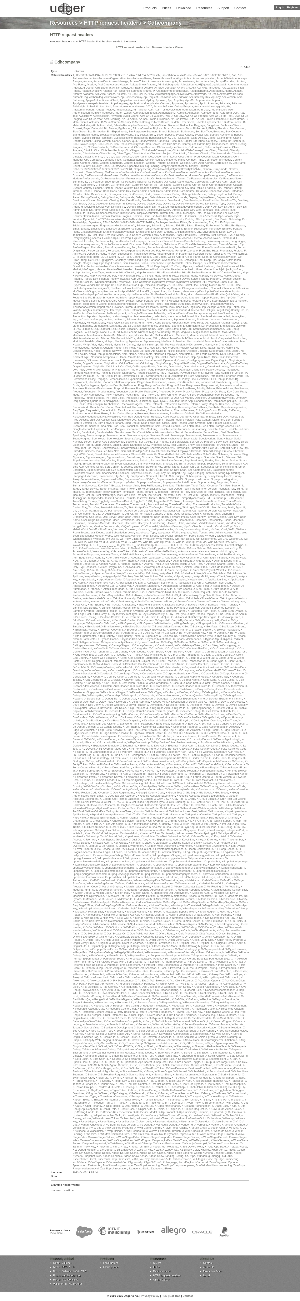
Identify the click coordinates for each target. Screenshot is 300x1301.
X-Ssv (124, 1068)
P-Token (120, 369)
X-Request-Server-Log (196, 1002)
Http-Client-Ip (127, 272)
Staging (200, 473)
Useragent (170, 520)
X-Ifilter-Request (190, 823)
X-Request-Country (146, 1002)
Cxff (218, 187)
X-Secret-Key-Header (195, 1024)
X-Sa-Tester (234, 1018)
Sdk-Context (162, 426)
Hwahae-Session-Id (233, 278)
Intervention (198, 310)
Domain (105, 216)
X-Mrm (230, 905)
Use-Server (109, 516)
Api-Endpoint (180, 97)
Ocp (186, 357)
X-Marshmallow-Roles (137, 886)
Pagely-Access (215, 369)
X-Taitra (240, 1077)
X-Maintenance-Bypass (160, 883)
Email (75, 228)
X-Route (231, 1015)
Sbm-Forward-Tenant (110, 422)
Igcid (86, 303)
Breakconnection (110, 134)
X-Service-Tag (89, 1036)
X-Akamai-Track (151, 563)
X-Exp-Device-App (139, 742)
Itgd (74, 319)
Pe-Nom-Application (196, 375)
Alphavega (200, 93)
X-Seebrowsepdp (124, 1030)
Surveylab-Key (93, 485)
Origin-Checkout (129, 363)
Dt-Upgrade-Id (204, 219)
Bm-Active (99, 131)
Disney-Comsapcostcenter (103, 213)
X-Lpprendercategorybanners (179, 874)
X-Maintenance (135, 883)
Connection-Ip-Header (218, 159)
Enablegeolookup (91, 231)
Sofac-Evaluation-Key (234, 463)
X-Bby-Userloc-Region (200, 614)
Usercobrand (185, 520)
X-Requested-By (178, 1005)
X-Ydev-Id (103, 1146)
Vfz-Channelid (149, 526)
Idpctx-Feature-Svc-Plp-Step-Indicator (206, 300)
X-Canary (101, 645)
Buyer (160, 134)
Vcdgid (76, 526)
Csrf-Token (87, 184)
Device (141, 203)
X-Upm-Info (235, 1112)
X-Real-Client (188, 993)
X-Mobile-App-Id (101, 902)
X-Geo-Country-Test (152, 789)
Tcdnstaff (223, 488)
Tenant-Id (150, 491)
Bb (106, 128)
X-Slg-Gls (186, 1052)
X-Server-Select (94, 1033)
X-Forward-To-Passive (142, 773)
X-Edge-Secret (210, 729)
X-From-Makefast (202, 780)
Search (175, 426)
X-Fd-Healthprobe (134, 754)
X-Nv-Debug (205, 924)
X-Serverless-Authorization (172, 1033)
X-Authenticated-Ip (124, 598)
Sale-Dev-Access (226, 416)
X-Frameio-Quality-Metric (136, 780)
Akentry (76, 93)
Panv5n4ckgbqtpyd (123, 372)
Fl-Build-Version (152, 244)
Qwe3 (163, 400)
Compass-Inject (112, 159)
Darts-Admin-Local (143, 191)
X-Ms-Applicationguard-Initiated (97, 908)
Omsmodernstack (110, 360)
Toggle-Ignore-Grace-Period (115, 501)
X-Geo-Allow (191, 786)
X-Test (119, 1083)
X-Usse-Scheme (222, 1121)
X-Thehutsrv (211, 1087)
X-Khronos (210, 839)
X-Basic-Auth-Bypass (231, 610)
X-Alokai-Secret (170, 567)
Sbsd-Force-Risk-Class (155, 422)
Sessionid (131, 441)
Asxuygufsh (218, 106)
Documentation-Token (85, 216)
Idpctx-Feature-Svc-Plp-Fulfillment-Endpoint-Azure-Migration (164, 297)
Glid (179, 259)
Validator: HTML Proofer (67, 1284)
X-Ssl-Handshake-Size (176, 1065)
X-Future (149, 783)
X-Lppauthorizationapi (111, 858)
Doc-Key (233, 213)
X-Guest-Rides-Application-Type (145, 801)
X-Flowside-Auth (105, 761)
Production (89, 391)
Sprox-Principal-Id (226, 466)
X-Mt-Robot (154, 911)
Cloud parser (111, 1267)
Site (157, 457)
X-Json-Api (89, 839)
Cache (212, 137)
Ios (242, 310)
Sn (175, 463)
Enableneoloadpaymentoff (119, 231)
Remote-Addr (80, 407)
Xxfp (114, 1159)
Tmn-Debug (79, 501)
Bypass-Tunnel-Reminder (97, 137)
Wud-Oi (104, 541)
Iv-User (108, 319)
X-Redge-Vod (99, 999)
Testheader (227, 494)
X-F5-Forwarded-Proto (142, 748)
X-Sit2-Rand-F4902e (120, 1046)
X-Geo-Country (209, 786)
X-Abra (201, 548)
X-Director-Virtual (223, 708)
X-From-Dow (161, 780)
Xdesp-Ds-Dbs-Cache (125, 1152)
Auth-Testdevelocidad (168, 109)
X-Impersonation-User (152, 830)
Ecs (211, 222)
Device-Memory (185, 203)
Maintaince (79, 335)
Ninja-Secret (231, 350)
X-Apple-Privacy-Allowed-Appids (166, 579)
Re (239, 400)
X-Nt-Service (118, 924)
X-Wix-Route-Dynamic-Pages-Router (173, 1134)
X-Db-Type (154, 692)
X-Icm (86, 823)
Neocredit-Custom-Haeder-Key (109, 347)
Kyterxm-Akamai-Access (225, 322)
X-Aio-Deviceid (237, 557)
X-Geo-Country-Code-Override (90, 789)
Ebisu (183, 222)
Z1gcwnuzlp (135, 1162)
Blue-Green (79, 131)
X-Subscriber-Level (218, 1071)
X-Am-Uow (114, 570)
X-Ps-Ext (140, 980)
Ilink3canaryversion (84, 306)
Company (95, 159)
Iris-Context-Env (82, 313)
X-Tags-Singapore (224, 1077)
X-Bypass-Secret (89, 642)
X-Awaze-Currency (208, 601)
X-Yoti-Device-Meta (191, 1146)
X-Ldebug (92, 845)
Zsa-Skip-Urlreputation (113, 1168)
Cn (105, 156)
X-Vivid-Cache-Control (147, 1127)
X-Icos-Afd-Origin (113, 823)
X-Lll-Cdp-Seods (224, 848)
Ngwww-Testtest (122, 350)
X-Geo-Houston (205, 789)
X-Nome (177, 921)
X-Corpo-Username (232, 673)
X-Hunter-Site (197, 817)
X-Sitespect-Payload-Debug (98, 1049)
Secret (179, 432)
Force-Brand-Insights (160, 247)
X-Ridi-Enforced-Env (114, 1015)
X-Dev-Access (235, 701)
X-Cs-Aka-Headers (166, 679)
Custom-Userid (159, 187)
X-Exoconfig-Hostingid (226, 739)
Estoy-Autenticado (163, 234)
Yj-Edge (219, 1159)
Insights (87, 310)
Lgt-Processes (210, 325)
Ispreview (104, 316)
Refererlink (170, 404)
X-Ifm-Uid (225, 823)
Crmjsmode (220, 169)
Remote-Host (123, 407)
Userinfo (238, 520)
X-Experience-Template (104, 745)
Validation (191, 523)
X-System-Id (130, 1077)
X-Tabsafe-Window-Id (198, 1077)
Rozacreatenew (158, 413)
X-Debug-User (127, 698)
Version (98, 526)
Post (235, 382)
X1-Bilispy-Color (189, 1149)
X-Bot (185, 626)
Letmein (177, 325)
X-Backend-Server (173, 604)
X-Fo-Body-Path (185, 761)
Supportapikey (206, 482)
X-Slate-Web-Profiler (167, 1052)
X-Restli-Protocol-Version (175, 1008)
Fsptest (238, 250)
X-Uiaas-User (220, 1105)
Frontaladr (226, 250)
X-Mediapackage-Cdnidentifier (229, 889)
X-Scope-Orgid (200, 1021)
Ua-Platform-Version (204, 510)
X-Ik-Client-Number (93, 827)
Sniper (201, 463)
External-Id (228, 238)
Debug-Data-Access (194, 194)
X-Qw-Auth (106, 989)
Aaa (233, 75)
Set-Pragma (161, 441)
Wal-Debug (97, 532)
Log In (280, 7)
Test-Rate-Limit (125, 494)
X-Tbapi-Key (119, 1080)
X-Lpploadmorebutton (122, 864)
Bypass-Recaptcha (221, 134)
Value (221, 523)
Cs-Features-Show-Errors (104, 181)
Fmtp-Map (97, 247)
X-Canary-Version (142, 645)
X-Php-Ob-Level (194, 961)
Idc (169, 291)
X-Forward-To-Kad (116, 773)
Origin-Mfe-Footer (184, 363)
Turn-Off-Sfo (202, 507)
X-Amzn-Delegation (176, 570)
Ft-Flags (101, 253)
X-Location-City (147, 852)
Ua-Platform (183, 510)
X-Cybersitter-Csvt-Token (178, 689)
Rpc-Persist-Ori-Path (182, 413)
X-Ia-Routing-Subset (219, 820)
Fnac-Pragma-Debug (117, 247)
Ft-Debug (89, 253)
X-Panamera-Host (155, 952)
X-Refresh (192, 999)
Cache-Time (224, 137)
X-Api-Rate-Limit (185, 573)
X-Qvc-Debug (229, 986)
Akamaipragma (199, 90)
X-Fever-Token (119, 758)
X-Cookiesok (105, 673)
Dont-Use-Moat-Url (155, 216)
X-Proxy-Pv (117, 977)
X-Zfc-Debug (104, 1149)
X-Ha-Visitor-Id (236, 801)
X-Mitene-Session (206, 899)
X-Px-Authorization (227, 983)
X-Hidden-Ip (225, 808)
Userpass (117, 523)
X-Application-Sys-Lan (129, 582)
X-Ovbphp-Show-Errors (103, 949)
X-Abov (191, 548)
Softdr (99, 466)
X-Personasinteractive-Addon (143, 958)
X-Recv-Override (186, 996)
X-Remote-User (103, 1002)
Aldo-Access (107, 93)
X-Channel (231, 817)
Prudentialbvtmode (208, 394)
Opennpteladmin (133, 360)
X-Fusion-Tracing (132, 783)
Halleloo (209, 266)
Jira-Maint (203, 319)
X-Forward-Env (95, 773)
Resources (204, 8)
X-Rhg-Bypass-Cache (217, 1011)
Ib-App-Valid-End (128, 291)
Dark (106, 191)
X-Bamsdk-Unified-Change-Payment (163, 607)
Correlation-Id (223, 162)
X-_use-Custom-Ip (143, 545)
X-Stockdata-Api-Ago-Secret (101, 1071)
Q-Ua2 (175, 397)
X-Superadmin (208, 1074)
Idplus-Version (238, 300)
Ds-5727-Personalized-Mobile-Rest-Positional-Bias (125, 219)
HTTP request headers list (133, 47)
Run (123, 416)
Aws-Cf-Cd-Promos (196, 115)
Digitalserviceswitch (158, 209)
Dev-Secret (79, 203)
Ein (183, 225)
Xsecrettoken (80, 1159)
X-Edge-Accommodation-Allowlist (219, 726)
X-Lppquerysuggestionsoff (124, 874)
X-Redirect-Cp (141, 999)
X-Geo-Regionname (122, 792)
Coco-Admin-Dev (142, 156)
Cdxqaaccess (220, 144)
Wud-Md (93, 541)
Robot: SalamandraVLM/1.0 (69, 1271)
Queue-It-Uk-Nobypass (104, 400)
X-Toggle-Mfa (223, 1090)
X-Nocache (131, 921)
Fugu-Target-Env (215, 253)
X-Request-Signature (223, 1002)
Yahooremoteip (182, 1159)
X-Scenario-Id (181, 1021)
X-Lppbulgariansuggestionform (168, 858)
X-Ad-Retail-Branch (131, 554)
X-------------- (162, 545)
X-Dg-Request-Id (138, 708)
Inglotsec (195, 306)
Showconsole (110, 447)
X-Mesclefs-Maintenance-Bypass (177, 895)
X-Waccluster (95, 1130)
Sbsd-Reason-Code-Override (187, 422)
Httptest (203, 275)
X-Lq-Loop (171, 877)
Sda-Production (129, 426)
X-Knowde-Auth (99, 842)
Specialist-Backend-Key (148, 466)
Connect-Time (194, 159)
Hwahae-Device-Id (158, 278)
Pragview (78, 388)
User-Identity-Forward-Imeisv (171, 516)
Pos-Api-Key (223, 382)
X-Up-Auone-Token (229, 1109)
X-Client (205, 654)
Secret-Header (193, 432)
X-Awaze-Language (233, 601)
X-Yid (113, 1146)
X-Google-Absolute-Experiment (156, 795)
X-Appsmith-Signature (145, 585)
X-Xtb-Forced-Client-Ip (138, 1143)
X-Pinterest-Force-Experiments (160, 964)
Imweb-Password (147, 306)
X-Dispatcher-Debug (188, 711)
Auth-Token (189, 109)
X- (94, 545)
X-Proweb (201, 974)
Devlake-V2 (118, 206)
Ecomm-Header (198, 222)
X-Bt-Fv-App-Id (144, 632)
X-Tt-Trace (117, 1102)
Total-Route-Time (206, 501)
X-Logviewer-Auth (231, 852)
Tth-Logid (188, 507)
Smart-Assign (229, 460)
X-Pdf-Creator (97, 955)
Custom (237, 184)
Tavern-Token (128, 488)
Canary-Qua (129, 140)
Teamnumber (93, 491)
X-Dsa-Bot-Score (93, 720)
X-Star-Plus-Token (153, 1068)
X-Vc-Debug (144, 1124)
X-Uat (244, 1102)
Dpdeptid (88, 219)
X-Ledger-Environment (129, 845)
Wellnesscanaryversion (127, 535)
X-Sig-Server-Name (105, 1043)
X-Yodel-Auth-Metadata (164, 1146)
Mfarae (105, 338)
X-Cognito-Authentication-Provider (202, 667)
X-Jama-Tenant (200, 836)
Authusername (210, 112)
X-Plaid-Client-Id (225, 964)
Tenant (139, 491)
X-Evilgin (149, 739)
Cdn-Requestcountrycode (129, 144)
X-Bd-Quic (163, 617)
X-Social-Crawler (215, 1055)
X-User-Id (142, 1118)
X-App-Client (217, 576)
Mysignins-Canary (124, 344)
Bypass (169, 134)
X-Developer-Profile (198, 704)
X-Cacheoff (208, 642)
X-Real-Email (226, 993)
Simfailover (133, 457)
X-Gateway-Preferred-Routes (221, 783)
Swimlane (168, 485)
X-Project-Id (97, 974)
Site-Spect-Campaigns (188, 457)
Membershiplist (199, 335)
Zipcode (233, 1162)
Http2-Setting (163, 275)
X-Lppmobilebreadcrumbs (190, 864)
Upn (217, 513)
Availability (85, 115)
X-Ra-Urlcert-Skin (190, 989)
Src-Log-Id (140, 469)
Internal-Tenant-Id (179, 310)
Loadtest (105, 328)
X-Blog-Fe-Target (184, 623)
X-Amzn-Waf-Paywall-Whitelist (208, 570)
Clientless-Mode (220, 153)
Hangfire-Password (227, 266)
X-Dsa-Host (112, 720)
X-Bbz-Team (223, 614)
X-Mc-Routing (212, 886)
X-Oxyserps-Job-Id (212, 949)
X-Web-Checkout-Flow (195, 1130)
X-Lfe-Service (102, 848)
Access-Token (138, 81)
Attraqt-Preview (105, 109)
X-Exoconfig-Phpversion (111, 742)
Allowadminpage (165, 93)
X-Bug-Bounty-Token (128, 635)
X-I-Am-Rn (198, 820)
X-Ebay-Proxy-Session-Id (168, 723)
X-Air (75, 560)
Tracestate (122, 504)
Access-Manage (118, 81)
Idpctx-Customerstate (218, 291)
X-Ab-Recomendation (113, 548)
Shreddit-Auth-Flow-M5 (204, 447)
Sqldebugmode (96, 469)
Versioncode (111, 526)
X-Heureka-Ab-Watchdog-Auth (198, 808)
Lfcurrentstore (191, 325)
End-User (156, 231)
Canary (116, 140)
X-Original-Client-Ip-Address (126, 942)
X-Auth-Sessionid (154, 595)
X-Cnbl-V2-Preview (146, 667)
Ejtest (190, 225)
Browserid (127, 134)
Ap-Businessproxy (131, 97)
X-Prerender (95, 971)
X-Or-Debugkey (191, 936)
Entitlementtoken (185, 231)
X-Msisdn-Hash (114, 911)
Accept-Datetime (227, 78)
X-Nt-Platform (100, 924)
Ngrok (220, 347)
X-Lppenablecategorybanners (206, 858)
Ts (125, 507)
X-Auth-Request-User (112, 595)
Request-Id (92, 410)
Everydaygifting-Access (86, 238)
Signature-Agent (95, 457)
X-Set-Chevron (148, 1036)
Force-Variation (97, 250)
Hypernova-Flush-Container (134, 281)
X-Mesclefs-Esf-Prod (118, 895)
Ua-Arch (83, 510)
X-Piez (239, 961)
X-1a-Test (182, 545)
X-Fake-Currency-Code (232, 748)
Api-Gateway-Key (199, 97)
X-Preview (156, 971)
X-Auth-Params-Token (98, 592)
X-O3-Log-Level (102, 930)
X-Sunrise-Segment (138, 1074)
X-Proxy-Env (216, 974)
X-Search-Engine (221, 1021)
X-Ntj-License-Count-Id (141, 924)
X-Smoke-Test (144, 1055)
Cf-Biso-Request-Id (121, 147)
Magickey (186, 332)
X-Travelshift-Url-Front (172, 1096)
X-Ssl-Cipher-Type (150, 1065)
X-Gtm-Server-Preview (86, 801)
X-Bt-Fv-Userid (236, 632)
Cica (97, 150)
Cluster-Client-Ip (92, 156)
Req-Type (78, 410)
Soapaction (213, 463)
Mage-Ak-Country (159, 332)
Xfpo (192, 1156)
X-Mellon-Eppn (102, 892)
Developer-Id (117, 203)
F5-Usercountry (104, 241)
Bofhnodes (187, 131)
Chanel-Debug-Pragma (167, 288)
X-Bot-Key (196, 626)
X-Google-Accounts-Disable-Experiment (201, 795)
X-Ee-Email (171, 733)
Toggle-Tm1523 (163, 501)
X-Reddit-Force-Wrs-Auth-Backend (219, 996)
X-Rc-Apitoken (87, 993)
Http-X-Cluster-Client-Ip (227, 272)
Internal (136, 310)
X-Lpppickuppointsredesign (107, 870)
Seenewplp (177, 435)
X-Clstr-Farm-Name (172, 664)
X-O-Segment (149, 927)
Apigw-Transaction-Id (132, 100)
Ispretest (92, 316)
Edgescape (143, 225)
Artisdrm (236, 103)
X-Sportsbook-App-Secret (136, 1062)
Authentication (81, 112)
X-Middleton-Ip (123, 899)
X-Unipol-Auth (144, 1109)
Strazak (163, 476)
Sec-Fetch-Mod (190, 426)
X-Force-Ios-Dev (142, 767)
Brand (76, 134)
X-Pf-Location (152, 961)
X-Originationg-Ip (118, 946)
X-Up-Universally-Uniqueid (192, 1112)
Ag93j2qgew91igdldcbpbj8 (211, 84)
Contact (240, 8)
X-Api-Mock (167, 573)
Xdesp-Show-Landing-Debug (166, 1156)
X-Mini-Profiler (161, 899)
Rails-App (187, 400)
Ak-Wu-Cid (183, 87)
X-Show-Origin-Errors (141, 1040)
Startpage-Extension (84, 476)
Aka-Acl (196, 87)
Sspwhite (136, 473)
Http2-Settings (180, 275)
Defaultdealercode (161, 197)
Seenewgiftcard (159, 435)
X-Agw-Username (188, 557)
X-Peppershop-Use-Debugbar (209, 955)
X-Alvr (236, 567)
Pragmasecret (209, 385)
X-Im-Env (239, 827)
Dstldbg (189, 219)
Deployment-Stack (228, 197)
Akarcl (228, 90)
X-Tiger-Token (117, 1090)
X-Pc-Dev (231, 952)
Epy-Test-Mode (114, 234)
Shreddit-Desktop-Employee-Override (178, 451)
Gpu (125, 263)
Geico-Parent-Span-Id (198, 256)
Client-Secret (107, 153)
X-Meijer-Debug (81, 892)
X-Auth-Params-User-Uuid (128, 592)
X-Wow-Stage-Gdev (127, 1137)
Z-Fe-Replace (96, 1162)
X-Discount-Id (113, 711)
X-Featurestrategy (98, 758)
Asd (102, 106)
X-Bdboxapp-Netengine (202, 617)
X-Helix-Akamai (169, 808)
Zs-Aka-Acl (94, 1165)
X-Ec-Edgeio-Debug (109, 726)
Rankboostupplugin (224, 400)
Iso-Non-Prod (226, 313)
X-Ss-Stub (93, 1065)
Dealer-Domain (162, 194)
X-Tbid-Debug (136, 1080)
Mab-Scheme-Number (134, 332)
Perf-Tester (216, 375)
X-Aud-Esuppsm (136, 588)
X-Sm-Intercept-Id (220, 1052)
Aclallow (91, 84)
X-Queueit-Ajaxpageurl (205, 986)
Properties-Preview (170, 391)
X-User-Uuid (143, 1121)
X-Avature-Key (124, 601)
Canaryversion (147, 140)
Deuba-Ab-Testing (108, 200)
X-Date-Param (138, 692)
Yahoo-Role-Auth (161, 1159)
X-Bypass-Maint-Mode (158, 639)
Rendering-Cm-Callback (192, 407)
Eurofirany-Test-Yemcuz (212, 234)
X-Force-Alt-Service (100, 764)
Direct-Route (228, 209)
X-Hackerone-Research (101, 805)
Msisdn (209, 341)
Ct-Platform (102, 184)
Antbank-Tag (80, 97)
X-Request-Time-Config (124, 1005)
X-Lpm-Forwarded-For (137, 855)
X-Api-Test (219, 573)
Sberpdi (151, 419)
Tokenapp (188, 501)
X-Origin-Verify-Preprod (229, 939)
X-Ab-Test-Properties (153, 548)
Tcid (232, 488)
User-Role (142, 520)
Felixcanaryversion (217, 241)
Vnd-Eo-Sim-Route (100, 529)
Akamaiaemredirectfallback (172, 90)
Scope (227, 422)
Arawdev (213, 103)
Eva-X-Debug (236, 234)
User (121, 516)
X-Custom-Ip (202, 686)
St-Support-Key (176, 473)
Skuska (155, 460)
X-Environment (227, 736)
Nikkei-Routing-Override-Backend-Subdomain (195, 350)
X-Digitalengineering (199, 708)
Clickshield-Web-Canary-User (190, 150)
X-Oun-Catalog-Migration (194, 946)
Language (86, 325)
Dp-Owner (190, 216)
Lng (96, 328)
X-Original (102, 942)
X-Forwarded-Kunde (235, 773)
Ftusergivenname (167, 253)
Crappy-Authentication (174, 166)
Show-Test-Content (174, 444)
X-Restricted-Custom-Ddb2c (96, 1011)
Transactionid (138, 504)
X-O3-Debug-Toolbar (210, 927)
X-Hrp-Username (173, 814)
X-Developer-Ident (174, 704)
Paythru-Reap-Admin (216, 372)
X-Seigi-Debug (145, 1030)
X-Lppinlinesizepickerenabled (90, 864)
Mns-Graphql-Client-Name (186, 338)
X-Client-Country (222, 654)
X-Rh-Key (196, 1011)
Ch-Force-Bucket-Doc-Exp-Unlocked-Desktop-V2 (140, 285)
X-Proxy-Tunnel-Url (189, 977)
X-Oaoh (185, 930)
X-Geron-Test (174, 792)
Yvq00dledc (79, 1162)
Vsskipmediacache (162, 529)
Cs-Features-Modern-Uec (202, 178)
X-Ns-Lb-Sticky (234, 921)
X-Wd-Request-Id (134, 1130)
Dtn (217, 219)
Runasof (156, 416)
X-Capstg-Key (227, 645)
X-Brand (240, 626)
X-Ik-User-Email (115, 827)
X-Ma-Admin (124, 880)
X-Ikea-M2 (155, 827)
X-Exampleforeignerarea (170, 739)
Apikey (150, 100)
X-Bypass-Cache (108, 639)
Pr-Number (129, 385)
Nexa (203, 347)
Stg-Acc (119, 476)
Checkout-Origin (86, 291)
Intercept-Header (120, 310)
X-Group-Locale (206, 798)
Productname (106, 391)
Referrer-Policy (199, 404)
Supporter (222, 482)
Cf (85, 147)
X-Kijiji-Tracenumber (231, 839)
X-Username (186, 1121)
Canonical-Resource (170, 140)
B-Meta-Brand (236, 119)
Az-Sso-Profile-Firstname (154, 119)
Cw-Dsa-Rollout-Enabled (200, 187)
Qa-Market (186, 397)
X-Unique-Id (173, 1109)
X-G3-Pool (178, 783)
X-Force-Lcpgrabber (166, 767)
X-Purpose (147, 983)
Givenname (169, 259)
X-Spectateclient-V (217, 1058)
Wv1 (233, 541)
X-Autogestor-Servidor (233, 598)
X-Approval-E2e (105, 585)
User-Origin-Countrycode (96, 520)
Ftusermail (185, 253)
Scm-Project (214, 422)
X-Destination (177, 701)
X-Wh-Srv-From (140, 1134)
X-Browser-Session (200, 629)
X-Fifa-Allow (137, 758)
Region (213, 404)
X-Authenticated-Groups (96, 598)
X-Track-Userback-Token (184, 1093)
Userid (227, 520)
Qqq (75, 400)
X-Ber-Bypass (145, 620)
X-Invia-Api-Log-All (205, 833)
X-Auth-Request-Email (204, 592)
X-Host (202, 811)
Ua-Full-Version (113, 510)
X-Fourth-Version (221, 776)
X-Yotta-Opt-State (215, 1146)
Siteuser (231, 457)
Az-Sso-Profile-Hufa (182, 119)
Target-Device (90, 488)
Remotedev (157, 407)
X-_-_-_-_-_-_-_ (106, 545)
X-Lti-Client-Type (190, 877)
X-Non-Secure (191, 921)
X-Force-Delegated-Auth (116, 767)
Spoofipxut (207, 466)
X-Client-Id (192, 657)
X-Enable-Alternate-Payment (99, 736)
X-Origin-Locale (110, 939)
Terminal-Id (176, 491)
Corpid (209, 162)
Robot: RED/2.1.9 (63, 1267)
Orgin (214, 360)
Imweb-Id (130, 306)
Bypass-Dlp (201, 134)
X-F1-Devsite (87, 748)
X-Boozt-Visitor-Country (166, 626)
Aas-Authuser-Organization (109, 78)
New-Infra (142, 347)
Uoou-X (196, 513)
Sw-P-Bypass (112, 485)
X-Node (144, 921)
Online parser (161, 1280)
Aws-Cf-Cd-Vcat (92, 119)
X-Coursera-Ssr (218, 676)
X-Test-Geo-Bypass (191, 1083)
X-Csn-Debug (92, 682)
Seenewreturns (211, 435)
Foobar (142, 247)
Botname (218, 131)
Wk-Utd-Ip (112, 538)
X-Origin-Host (91, 939)
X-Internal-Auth (129, 833)
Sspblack (123, 473)
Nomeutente (145, 353)
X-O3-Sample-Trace (149, 930)
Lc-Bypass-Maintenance (142, 325)
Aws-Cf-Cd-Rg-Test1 (221, 115)
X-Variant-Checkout (90, 1124)
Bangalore (212, 125)
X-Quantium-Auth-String (175, 986)
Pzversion (163, 397)
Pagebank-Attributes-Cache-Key (185, 369)
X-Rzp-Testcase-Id (175, 1018)
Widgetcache (224, 535)
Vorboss (118, 529)
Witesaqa (98, 538)
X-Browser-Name (177, 629)
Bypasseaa (141, 137)
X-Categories (140, 648)
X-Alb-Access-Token (174, 563)
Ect (217, 222)
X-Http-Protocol (221, 814)
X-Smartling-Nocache (122, 1055)
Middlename (144, 338)
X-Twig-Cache (230, 1102)
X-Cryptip (147, 679)
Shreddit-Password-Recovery (112, 454)
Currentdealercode (220, 184)
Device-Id (168, 203)
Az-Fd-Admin (130, 119)
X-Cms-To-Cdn (124, 667)
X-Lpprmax (237, 874)
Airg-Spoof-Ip (103, 87)
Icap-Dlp (145, 291)
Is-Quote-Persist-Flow (180, 313)
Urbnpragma (80, 516)
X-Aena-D (98, 557)
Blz (90, 131)
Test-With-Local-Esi (174, 494)
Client (212, 150)
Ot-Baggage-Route (143, 366)
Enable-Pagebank (171, 228)
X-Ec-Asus (205, 723)
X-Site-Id (149, 1046)
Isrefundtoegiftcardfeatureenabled (132, 316)
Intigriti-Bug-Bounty (227, 310)
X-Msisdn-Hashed (135, 911)
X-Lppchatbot (212, 861)
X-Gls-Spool (203, 792)
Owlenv (90, 369)
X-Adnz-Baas (207, 554)
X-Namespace (91, 914)
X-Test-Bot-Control (136, 1083)
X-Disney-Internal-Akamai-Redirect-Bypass (149, 711)
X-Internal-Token (150, 833)
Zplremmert (79, 1165)
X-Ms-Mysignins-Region (166, 908)
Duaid (224, 219)
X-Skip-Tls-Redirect (188, 1049)
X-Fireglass (235, 758)
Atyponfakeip (123, 109)
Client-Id (223, 150)
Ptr (236, 394)
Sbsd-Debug (132, 422)
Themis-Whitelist (169, 498)
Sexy (218, 441)
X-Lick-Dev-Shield (123, 848)
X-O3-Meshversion (124, 930)
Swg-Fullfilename (150, 485)
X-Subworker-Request (111, 1074)
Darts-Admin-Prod (167, 191)
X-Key (199, 839)
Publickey (78, 397)
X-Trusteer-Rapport (216, 1096)
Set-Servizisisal (179, 441)
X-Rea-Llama (170, 993)
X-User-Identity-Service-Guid (188, 1118)
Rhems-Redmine (184, 410)
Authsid (181, 112)
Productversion (124, 391)
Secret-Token (211, 432)
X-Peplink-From (137, 955)
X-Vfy (89, 1127)
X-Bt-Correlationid (101, 632)
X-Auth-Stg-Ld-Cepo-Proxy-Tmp (185, 595)
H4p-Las (187, 266)
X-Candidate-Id (164, 645)
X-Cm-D (214, 664)
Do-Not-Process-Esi (215, 213)
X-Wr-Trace (180, 1140)
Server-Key (99, 441)
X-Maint (119, 883)
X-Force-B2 (190, 764)
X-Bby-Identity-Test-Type (123, 614)
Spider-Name (172, 466)
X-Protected (167, 974)
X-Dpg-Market (210, 717)
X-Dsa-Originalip (130, 720)
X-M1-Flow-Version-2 (102, 880)
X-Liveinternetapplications (167, 848)
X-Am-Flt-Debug (97, 570)
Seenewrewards (232, 435)
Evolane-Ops (110, 238)
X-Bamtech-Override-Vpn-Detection (140, 610)
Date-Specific (99, 194)
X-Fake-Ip (78, 751)
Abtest (188, 78)
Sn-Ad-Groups (187, 463)
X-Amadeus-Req (132, 570)
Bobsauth (174, 131)
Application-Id (137, 103)
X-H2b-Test (218, 801)
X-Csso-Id (176, 682)
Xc (220, 1149)
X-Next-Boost (202, 914)
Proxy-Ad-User (192, 391)
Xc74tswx (230, 1149)
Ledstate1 (164, 325)
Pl (210, 379)
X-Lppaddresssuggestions (198, 855)
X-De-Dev (182, 692)
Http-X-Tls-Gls (144, 275)
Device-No (202, 203)
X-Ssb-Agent (109, 1065)
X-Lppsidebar (113, 877)
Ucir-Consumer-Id (83, 513)
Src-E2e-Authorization (119, 469)
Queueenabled (128, 400)
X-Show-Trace (191, 1040)
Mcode (149, 335)
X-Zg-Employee (123, 1149)
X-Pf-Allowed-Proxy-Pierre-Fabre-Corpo (118, 961)
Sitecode (209, 457)
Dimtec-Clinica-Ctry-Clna (186, 209)
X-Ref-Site (178, 999)
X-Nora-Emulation (212, 921)
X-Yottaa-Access (237, 1146)
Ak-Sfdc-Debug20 (165, 87)
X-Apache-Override (103, 573)
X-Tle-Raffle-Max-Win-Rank (175, 1090)
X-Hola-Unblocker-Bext (183, 811)
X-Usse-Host (202, 1121)
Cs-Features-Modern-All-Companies (187, 172)
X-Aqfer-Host (201, 585)
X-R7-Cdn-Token (124, 989)
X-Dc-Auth (169, 692)
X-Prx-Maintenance (122, 980)
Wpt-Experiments (206, 538)
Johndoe (215, 319)
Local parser (110, 1263)
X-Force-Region (209, 767)
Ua (74, 510)
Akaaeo (86, 90)
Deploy (193, 197)
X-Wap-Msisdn (113, 1130)
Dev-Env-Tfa (228, 200)
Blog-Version (237, 128)
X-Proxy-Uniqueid (213, 977)
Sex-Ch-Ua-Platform (202, 441)
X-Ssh (133, 1065)
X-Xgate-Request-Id (94, 1143)
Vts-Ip (205, 529)
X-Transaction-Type (84, 1096)
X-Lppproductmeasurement (175, 870)
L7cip (244, 322)
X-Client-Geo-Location (102, 657)
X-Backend (128, 604)
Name (208, 344)
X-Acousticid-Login (221, 551)
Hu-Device (216, 275)
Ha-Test (198, 266)
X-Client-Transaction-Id (191, 661)
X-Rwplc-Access (138, 1018)
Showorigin (182, 447)
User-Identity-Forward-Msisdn (208, 516)
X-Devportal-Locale (84, 708)
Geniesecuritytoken (224, 256)
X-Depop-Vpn (159, 701)
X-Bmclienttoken (111, 626)
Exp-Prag (125, 238)
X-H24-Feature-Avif (198, 801)
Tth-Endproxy (173, 507)
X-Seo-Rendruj (206, 1030)
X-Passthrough (215, 952)
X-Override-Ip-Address (132, 949)
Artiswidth (92, 106)
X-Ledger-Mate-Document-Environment (168, 845)
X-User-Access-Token (105, 1118)
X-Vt (242, 1127)
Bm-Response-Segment (143, 131)
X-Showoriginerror (212, 1040)
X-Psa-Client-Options (208, 980)
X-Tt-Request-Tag (99, 1102)
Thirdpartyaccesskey (192, 498)
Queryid (84, 400)
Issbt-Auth (160, 316)
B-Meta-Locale (233, 122)
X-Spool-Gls (96, 1062)
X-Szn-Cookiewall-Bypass (154, 1077)
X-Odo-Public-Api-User (141, 933)
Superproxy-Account (197, 479)
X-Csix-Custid (226, 679)
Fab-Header (122, 241)
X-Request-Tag (100, 1005)
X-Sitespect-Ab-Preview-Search (211, 1046)
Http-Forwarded (146, 272)
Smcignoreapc (101, 463)
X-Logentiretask (209, 852)
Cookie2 (185, 162)
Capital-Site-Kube (194, 140)
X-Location (130, 852)
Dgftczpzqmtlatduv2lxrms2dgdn (184, 206)
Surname (78, 485)
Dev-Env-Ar (133, 200)
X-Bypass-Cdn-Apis (131, 639)
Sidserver (235, 454)
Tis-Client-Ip (218, 498)
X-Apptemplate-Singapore (176, 585)
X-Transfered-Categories (113, 1096)
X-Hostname (215, 811)
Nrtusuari (96, 357)
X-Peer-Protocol (116, 955)
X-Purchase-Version (128, 983)
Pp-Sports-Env (109, 385)
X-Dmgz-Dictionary (121, 717)
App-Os (189, 100)
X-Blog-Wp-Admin (207, 623)
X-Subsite (91, 1074)
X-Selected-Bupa (185, 1030)
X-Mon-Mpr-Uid (172, 902)
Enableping (143, 231)
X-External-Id (128, 745)
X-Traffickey (219, 1093)
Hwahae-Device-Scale (184, 278)
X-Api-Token (234, 573)
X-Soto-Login (80, 1058)
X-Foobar (237, 761)
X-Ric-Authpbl (92, 1015)
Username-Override (98, 523)
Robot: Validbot (62, 1263)
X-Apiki (138, 576)
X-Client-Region (91, 661)
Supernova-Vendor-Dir (170, 479)
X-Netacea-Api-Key (127, 914)
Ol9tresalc (93, 360)
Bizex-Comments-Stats (178, 128)
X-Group (190, 798)
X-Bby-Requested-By (151, 614)
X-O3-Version (171, 930)
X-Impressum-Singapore (181, 830)
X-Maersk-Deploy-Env (146, 880)
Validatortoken (207, 523)
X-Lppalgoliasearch (227, 855)
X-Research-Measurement (230, 1005)
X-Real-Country (207, 993)
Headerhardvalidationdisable (152, 269)
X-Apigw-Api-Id (111, 576)
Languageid (101, 325)
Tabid (194, 485)
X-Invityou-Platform (229, 833)
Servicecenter (116, 441)
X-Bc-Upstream (131, 617)
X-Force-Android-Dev (151, 764)
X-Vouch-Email (198, 1127)
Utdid (181, 523)
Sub (171, 476)
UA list (157, 1263)
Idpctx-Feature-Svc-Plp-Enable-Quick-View (213, 294)
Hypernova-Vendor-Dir (85, 285)
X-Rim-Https (135, 1015)
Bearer (113, 128)
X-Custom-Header (183, 686)
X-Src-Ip (207, 1062)
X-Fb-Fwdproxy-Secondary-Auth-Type (170, 751)
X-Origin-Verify (154, 939)
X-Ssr (91, 1068)
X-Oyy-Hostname (235, 949)
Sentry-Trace (225, 438)
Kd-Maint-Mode (96, 322)
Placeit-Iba (95, 382)
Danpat (97, 191)
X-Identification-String (144, 823)
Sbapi (141, 419)
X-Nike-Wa (106, 917)
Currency (137, 184)
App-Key (179, 100)
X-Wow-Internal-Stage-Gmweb (215, 1134)
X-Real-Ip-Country (90, 996)
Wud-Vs (136, 541)
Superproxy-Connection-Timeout (91, 482)
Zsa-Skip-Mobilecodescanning (214, 1165)
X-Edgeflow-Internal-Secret (146, 733)
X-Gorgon (146, 798)
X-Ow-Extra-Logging (187, 949)
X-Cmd (225, 664)
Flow (181, 244)
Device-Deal (153, 203)
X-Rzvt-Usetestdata (200, 1018)
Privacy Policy (150, 1296)
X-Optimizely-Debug (127, 936)
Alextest (121, 93)
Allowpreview (184, 93)
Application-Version (158, 103)
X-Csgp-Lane (208, 679)
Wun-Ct (169, 541)
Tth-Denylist (156, 507)
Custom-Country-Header (87, 187)
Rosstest (142, 413)
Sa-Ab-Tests (207, 416)
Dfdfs (147, 206)
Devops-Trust (135, 206)
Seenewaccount (116, 435)
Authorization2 (166, 112)
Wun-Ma (201, 541)
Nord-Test (240, 353)
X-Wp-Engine (142, 1140)
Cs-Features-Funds (152, 172)
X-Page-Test (80, 952)
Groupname (157, 263)
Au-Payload (139, 109)
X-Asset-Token (219, 585)
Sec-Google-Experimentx (124, 429)
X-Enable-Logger (128, 736)
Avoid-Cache (131, 115)
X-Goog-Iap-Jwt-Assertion (120, 795)
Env (198, 231)
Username (78, 523)
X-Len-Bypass (236, 845)
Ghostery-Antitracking (128, 259)
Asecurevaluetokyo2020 (137, 106)
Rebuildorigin (95, 404)
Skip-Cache (108, 460)
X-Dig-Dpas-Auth (159, 708)
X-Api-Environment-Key (130, 573)
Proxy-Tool (138, 394)
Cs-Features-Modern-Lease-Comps (141, 175)
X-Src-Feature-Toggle (187, 1062)
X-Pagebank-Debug (101, 952)
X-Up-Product (166, 1112)
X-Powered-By (176, 968)
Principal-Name (166, 388)
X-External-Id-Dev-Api (151, 745)
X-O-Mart (98, 927)
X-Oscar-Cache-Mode (164, 946)
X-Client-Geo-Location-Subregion (138, 657)
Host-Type (98, 272)
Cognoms (226, 156)
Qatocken (200, 397)
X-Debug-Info (129, 695)
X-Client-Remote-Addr (115, 661)
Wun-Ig (190, 541)
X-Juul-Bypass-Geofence (113, 839)
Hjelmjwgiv (225, 269)
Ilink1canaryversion (196, 303)
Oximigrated (103, 369)
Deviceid (89, 206)
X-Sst (116, 1068)
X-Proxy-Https (233, 974)
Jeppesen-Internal (184, 319)
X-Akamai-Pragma (129, 563)
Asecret (117, 106)
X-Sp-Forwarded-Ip (133, 1058)
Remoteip (171, 407)
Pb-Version (237, 372)
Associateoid (202, 106)
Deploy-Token (207, 197)
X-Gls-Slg (189, 792)
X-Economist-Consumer (154, 726)
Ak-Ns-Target (120, 87)
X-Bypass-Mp (210, 639)
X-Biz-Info (110, 623)
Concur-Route (153, 159)
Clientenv (193, 153)
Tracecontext (80, 504)
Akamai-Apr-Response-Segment (122, 90)
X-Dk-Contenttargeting (106, 714)
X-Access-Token (120, 551)
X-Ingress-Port (235, 830)
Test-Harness (216, 491)
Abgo (179, 78)
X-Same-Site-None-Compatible (122, 1021)
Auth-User (203, 109)
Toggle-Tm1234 (142, 501)
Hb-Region (88, 269)
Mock (206, 338)
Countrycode (118, 166)
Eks (227, 225)
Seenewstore (115, 438)
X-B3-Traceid (112, 604)
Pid (179, 379)
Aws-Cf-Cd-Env (174, 115)
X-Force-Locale (188, 767)
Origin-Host (111, 363)
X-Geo (178, 786)
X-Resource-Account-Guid (88, 1008)
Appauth (217, 100)
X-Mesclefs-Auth (200, 892)
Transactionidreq (158, 504)
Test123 (214, 494)
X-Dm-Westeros (98, 717)
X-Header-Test (126, 808)
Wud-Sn (115, 541)
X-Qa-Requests (128, 986)
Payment (196, 372)
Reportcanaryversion (233, 407)
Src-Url (153, 469)
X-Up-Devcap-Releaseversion (114, 1112)
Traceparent (107, 504)
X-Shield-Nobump (227, 1036)
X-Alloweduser (131, 567)
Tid (208, 498)
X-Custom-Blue (139, 686)
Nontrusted (185, 353)
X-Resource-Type (148, 1008)
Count (76, 166)
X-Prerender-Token (137, 971)
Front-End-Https (208, 250)
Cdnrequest (189, 144)
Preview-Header (145, 388)
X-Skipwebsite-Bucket (214, 1049)
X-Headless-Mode (148, 808)
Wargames (164, 532)
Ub (241, 510)
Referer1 (157, 404)
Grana (144, 263)
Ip (247, 310)
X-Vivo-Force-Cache (175, 1127)
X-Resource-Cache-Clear (121, 1008)
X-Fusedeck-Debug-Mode (105, 783)
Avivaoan (116, 115)
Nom (124, 353)
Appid (114, 103)
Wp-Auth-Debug (184, 538)
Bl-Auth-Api (200, 128)
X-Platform (88, 968)
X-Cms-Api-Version (102, 667)
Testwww (141, 498)
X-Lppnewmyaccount (220, 864)
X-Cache (194, 642)
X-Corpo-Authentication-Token (181, 673)
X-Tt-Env (205, 1099)
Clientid (204, 153)
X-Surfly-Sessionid (229, 1074)
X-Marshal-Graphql (110, 886)
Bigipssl (157, 128)
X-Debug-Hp (112, 695)
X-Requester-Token (201, 1005)
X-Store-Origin (163, 1071)
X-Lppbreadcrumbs (136, 858)
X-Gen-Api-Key (148, 786)
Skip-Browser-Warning (86, 460)
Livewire (241, 325)
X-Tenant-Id (89, 1083)
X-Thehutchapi (176, 1087)
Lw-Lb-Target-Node (95, 332)
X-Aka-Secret (146, 560)
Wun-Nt (212, 541)
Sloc (217, 460)
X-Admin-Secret (188, 554)
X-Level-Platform (82, 848)
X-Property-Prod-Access (143, 974)
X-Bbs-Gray (99, 614)
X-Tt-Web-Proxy (190, 1102)
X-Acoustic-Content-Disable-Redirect (154, 551)
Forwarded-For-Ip (171, 250)
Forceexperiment (130, 250)
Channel (216, 288)
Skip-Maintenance (127, 460)
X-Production (80, 974)
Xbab (214, 1149)
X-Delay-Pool (104, 701)
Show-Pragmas (152, 444)
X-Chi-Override (154, 820)
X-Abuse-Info (215, 548)
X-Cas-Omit (101, 648)
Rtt (104, 416)
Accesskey (154, 81)
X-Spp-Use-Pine (163, 1062)
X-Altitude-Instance (220, 567)
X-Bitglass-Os (94, 623)
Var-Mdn (231, 523)
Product (77, 391)
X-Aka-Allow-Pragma (123, 560)
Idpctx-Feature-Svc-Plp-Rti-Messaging (159, 300)
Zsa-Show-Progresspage (118, 1165)
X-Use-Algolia (131, 1115)
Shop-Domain (102, 444)
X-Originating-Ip (97, 946)
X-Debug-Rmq (213, 695)
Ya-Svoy (144, 1159)
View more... (57, 1233)
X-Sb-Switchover (162, 1021)
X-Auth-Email (201, 588)
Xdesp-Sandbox (112, 1156)
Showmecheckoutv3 (162, 447)
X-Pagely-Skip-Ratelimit (128, 952)
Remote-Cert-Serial (101, 407)
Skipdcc (144, 460)
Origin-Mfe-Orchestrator (210, 363)
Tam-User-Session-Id (231, 485)
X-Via (97, 1127)
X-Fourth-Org (181, 776)
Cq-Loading (152, 166)
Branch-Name (89, 134)
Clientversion (240, 153)
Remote (235, 404)
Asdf (108, 106)
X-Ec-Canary (220, 723)
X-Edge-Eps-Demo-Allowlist (140, 729)
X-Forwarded (193, 773)
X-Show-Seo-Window (168, 1040)
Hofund (238, 269)
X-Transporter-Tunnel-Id (143, 1096)
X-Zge (157, 1149)
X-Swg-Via (102, 1077)
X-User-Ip (228, 1118)
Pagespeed (232, 369)
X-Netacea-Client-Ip (153, 914)
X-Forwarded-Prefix (84, 776)
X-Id (127, 823)
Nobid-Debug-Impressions (104, 353)
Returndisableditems (160, 410)
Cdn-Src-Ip (173, 144)
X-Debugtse (161, 698)
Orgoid (223, 360)
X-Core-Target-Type (126, 673)
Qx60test (174, 400)
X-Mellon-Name (140, 892)
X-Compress (186, 670)
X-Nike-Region (90, 917)
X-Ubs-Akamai (131, 1105)
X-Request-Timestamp (153, 1005)
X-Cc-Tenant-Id (99, 651)
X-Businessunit (168, 635)
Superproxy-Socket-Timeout (179, 482)
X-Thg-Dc (226, 1087)
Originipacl (112, 366)
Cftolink (88, 150)
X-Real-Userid (111, 996)
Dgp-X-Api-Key (213, 206)
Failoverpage (138, 241)
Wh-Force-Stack (194, 535)
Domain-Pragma (121, 216)
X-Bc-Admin (239, 614)
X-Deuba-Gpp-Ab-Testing (201, 701)
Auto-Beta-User (229, 112)
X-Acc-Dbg (231, 548)
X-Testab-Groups (82, 1087)
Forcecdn (113, 250)
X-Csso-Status (192, 682)
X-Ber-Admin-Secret (98, 620)
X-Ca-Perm (181, 642)
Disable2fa (78, 213)
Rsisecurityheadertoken (86, 416)
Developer (101, 203)
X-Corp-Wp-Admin (150, 673)
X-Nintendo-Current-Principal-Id (149, 917)
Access (87, 81)
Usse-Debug (157, 523)
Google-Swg (90, 263)
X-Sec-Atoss (143, 1024)
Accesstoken (186, 81)
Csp (212, 181)
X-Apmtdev (165, 576)
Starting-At (237, 473)
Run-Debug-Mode (138, 416)
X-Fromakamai (223, 780)
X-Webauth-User (221, 1130)
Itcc (197, 316)
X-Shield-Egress (205, 1036)
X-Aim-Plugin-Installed (213, 557)
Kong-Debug (162, 322)
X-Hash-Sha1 (216, 805)
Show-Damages (132, 444)
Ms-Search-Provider (173, 341)
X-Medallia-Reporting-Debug (192, 889)
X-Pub (80, 983)
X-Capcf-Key (210, 645)
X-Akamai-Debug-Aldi (224, 560)
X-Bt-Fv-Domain (216, 632)
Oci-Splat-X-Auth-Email (169, 357)
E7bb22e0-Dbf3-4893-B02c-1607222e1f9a (128, 222)
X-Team (159, 1080)
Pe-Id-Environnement (149, 375)
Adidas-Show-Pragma (143, 84)
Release (224, 404)
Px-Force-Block (115, 397)
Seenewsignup (81, 438)
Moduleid (78, 341)
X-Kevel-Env (186, 839)
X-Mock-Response (123, 902)
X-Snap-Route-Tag (166, 1055)
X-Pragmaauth (227, 968)
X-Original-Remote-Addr (228, 942)
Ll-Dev (76, 328)
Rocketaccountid (82, 413)
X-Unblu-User (126, 1109)
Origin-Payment (81, 366)
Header (101, 269)
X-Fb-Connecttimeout (99, 751)
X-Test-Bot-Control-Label (163, 1083)
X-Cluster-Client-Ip (197, 664)
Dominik (137, 216)
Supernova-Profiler (112, 479)
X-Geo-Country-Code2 (124, 789)
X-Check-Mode (99, 820)
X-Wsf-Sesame (220, 1140)
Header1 (128, 269)
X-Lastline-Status (179, 842)
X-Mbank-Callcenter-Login (187, 886)
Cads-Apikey (198, 137)
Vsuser (179, 529)
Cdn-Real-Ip (105, 144)
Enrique (168, 231)
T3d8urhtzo (183, 485)
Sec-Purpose (123, 432)
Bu (136, 134)
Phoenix (154, 379)
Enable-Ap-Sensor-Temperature (140, 228)
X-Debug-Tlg (110, 698)
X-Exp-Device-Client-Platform (215, 742)
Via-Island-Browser (171, 526)
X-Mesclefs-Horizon (143, 895)
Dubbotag (235, 219)
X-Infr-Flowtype (216, 830)
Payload (185, 372)
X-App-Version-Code (109, 579)
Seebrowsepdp (96, 435)
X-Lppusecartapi (154, 877)
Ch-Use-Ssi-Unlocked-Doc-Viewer (131, 288)
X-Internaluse (184, 833)
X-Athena (93, 588)
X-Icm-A (96, 823)
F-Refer (88, 241)
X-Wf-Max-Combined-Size (113, 1134)
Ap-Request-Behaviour (157, 97)
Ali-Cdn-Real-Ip (137, 93)
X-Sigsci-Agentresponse (219, 1043)
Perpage (102, 379)
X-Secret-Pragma (219, 1024)
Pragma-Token (176, 385)
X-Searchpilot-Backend (120, 1024)
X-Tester (116, 1087)
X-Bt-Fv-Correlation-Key (190, 632)
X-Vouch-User (216, 1127)
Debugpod (142, 197)
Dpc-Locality (225, 216)
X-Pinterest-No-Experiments (197, 964)
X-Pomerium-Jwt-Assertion (140, 968)
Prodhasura (241, 388)
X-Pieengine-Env (223, 961)
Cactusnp (184, 137)
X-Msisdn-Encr (94, 911)
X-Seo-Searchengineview (232, 1030)
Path (162, 372)
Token (177, 501)
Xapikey (205, 1149)
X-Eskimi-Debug (106, 739)
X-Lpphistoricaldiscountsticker (150, 861)
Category (211, 140)
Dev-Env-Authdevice (154, 200)
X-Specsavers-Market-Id (190, 1058)
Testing (239, 494)
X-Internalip (168, 833)
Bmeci (162, 131)
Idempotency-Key (193, 291)
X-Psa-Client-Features (180, 980)
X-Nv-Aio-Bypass (186, 924)
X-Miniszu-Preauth (183, 899)
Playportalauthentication (151, 382)
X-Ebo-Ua (191, 723)
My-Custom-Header (227, 341)
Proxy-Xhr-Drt (187, 394)
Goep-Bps (210, 259)
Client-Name (90, 153)
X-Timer (132, 1090)
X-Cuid (235, 682)
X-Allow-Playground (109, 567)
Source (128, 466)
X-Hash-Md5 (198, 805)
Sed (223, 432)
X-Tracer (163, 1093)
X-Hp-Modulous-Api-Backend (106, 814)
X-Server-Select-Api (117, 1033)
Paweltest (172, 372)
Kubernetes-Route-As (195, 322)
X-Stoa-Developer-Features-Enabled (188, 1068)
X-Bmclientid (92, 626)
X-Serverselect (199, 1033)
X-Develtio (218, 704)
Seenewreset (193, 435)
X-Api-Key (152, 573)
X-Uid (233, 1105)
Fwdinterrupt (239, 253)
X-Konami (134, 842)
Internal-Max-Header (154, 310)
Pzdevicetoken (147, 397)
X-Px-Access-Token (202, 983)
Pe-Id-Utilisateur (172, 375)
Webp (108, 535)
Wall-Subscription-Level (120, 532)
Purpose (99, 397)
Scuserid (94, 426)
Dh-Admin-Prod (98, 209)
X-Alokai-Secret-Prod (194, 567)
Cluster (76, 156)
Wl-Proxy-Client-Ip (131, 538)
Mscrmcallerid (195, 341)
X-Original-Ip (204, 942)
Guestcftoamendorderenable (221, 263)
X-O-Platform (131, 927)
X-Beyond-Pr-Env (165, 620)
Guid (149, 266)
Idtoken (76, 303)
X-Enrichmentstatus (184, 736)
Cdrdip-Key (204, 144)
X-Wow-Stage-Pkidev (120, 1140)
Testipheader (95, 498)
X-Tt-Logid (234, 1099)
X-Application (196, 579)
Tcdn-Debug (174, 488)
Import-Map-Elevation (110, 306)
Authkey (96, 112)
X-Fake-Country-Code (203, 748)
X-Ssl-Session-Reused (227, 1065)
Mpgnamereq (152, 341)
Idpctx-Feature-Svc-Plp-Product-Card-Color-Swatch (103, 300)
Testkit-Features (114, 498)
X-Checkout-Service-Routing (127, 820)
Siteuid (220, 457)
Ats (228, 106)
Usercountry (215, 520)
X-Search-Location (94, 1024)
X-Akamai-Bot (201, 560)
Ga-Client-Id (112, 256)
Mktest (165, 338)
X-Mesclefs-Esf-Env (223, 892)
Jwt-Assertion (230, 319)
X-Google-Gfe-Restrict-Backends (119, 798)
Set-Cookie (145, 441)
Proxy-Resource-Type (118, 394)
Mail (224, 332)
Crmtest (233, 169)
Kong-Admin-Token (141, 322)
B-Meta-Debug (141, 122)
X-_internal (123, 545)
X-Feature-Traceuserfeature (228, 754)
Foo (134, 247)
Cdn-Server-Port (156, 144)
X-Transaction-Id (237, 1093)
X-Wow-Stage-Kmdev (93, 1140)
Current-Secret (182, 184)
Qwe (156, 400)
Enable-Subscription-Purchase (202, 228)
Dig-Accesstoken (135, 209)
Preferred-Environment (98, 388)
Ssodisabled (109, 473)
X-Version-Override (233, 1124)
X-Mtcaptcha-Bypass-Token (179, 911)
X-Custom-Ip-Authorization (228, 686)
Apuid (203, 103)
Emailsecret (113, 228)
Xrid (229, 1156)
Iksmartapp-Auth (174, 303)
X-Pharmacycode (172, 961)
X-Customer (96, 689)
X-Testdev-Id (102, 1087)
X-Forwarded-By (212, 773)
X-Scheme (230, 1040)
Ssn (98, 473)
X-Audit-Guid (154, 588)
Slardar (209, 460)
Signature (78, 457)
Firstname (135, 244)
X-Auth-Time (213, 595)
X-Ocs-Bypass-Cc (114, 933)
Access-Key (100, 81)
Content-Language (111, 162)
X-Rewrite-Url (181, 1011)
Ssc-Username (197, 469)
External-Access (181, 238)
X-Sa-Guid (219, 1018)
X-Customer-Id (113, 689)
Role (97, 413)
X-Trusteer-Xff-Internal (104, 1099)
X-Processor (239, 971)
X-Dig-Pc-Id (178, 708)
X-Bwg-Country (223, 635)
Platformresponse (125, 382)
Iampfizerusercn (107, 291)
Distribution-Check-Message (177, 213)
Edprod (170, 225)
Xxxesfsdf (124, 1159)
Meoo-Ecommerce (220, 335)
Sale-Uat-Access (99, 419)
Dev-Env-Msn (211, 200)
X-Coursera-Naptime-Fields (191, 676)
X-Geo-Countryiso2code (179, 789)
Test (186, 491)
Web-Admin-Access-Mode (224, 532)
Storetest (151, 476)
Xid (224, 1156)
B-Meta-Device (160, 122)
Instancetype (101, 310)
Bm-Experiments (117, 131)
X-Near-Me (108, 914)
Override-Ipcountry (195, 366)
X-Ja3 (185, 836)
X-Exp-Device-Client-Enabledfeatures (173, 742)
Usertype (143, 523)
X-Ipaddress (132, 836)
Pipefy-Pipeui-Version (195, 379)
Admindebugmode (169, 84)
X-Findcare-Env (198, 758)
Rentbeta (214, 407)
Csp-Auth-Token (226, 181)
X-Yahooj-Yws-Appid (194, 1143)
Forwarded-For (151, 250)
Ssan (183, 469)
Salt (113, 419)
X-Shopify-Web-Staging (96, 1040)
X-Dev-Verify (92, 704)
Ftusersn (198, 253)
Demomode (180, 197)
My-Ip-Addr (89, 344)
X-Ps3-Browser (156, 980)
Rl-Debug (234, 410)
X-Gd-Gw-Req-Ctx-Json (97, 786)
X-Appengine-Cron (134, 579)
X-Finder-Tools (218, 758)
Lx (109, 332)
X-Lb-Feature (222, 842)
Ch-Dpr (105, 285)
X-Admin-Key (169, 554)
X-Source (115, 1058)
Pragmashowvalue (231, 385)
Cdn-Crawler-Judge (84, 144)
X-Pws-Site (182, 983)
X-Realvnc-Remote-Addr (136, 996)
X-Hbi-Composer (235, 805)
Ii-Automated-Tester (150, 303)
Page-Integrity (156, 369)
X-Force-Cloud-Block (210, 764)
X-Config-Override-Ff (208, 670)
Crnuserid (78, 172)
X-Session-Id (107, 1036)
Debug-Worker (109, 197)
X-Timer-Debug (148, 1090)
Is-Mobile (159, 313)
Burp (152, 134)
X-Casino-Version (119, 648)
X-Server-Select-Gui (143, 1033)
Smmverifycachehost (123, 463)
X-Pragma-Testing (206, 968)
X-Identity (164, 823)
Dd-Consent (136, 194)
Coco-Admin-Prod (189, 156)
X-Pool (162, 968)
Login (160, 328)
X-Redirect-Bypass (120, 999)
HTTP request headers (112, 23)
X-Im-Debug (225, 827)
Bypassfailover (158, 137)
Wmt (159, 538)
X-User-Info (214, 1118)
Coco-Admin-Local (165, 156)
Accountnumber (204, 81)
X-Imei (116, 830)
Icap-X (156, 291)
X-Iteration (174, 836)
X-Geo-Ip (221, 789)
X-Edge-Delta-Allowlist (108, 729)
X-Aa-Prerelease (89, 548)
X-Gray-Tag (176, 798)
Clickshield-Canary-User (156, 150)
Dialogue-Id (116, 209)
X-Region (205, 999)
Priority (201, 388)
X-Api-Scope (204, 573)
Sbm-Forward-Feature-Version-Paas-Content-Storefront (190, 419)
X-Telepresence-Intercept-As (210, 1080)
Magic (175, 332)
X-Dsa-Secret (149, 720)
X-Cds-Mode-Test (83, 654)
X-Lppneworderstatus (149, 867)
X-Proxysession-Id (98, 980)
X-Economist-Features (184, 726)
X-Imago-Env (103, 830)
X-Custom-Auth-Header (114, 686)
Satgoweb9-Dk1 (127, 419)
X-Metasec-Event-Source (98, 899)
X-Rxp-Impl (156, 1018)
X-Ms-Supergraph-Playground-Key (203, 908)
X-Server (77, 1033)
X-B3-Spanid (95, 604)
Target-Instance (109, 488)
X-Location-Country (169, 852)
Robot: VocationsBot (65, 1280)
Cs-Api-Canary (94, 172)
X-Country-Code (114, 676)
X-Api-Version (93, 576)
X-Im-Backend (207, 827)
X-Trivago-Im (195, 1096)
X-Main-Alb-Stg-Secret (100, 883)
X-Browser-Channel (136, 629)
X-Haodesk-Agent (155, 805)
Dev (122, 200)
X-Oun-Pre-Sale (220, 946)
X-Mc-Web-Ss (230, 886)
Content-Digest (89, 162)
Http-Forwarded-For (169, 272)
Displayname (128, 213)
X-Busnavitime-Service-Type (196, 635)
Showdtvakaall (128, 447)
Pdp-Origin (106, 375)
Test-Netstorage (105, 494)
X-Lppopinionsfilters (230, 867)
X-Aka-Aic (103, 560)
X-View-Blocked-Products (117, 1127)
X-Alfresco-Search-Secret (219, 563)
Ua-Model (169, 510)
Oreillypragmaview (199, 360)
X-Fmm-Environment (129, 761)
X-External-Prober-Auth (179, 745)
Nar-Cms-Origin (223, 344)
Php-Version (167, 379)
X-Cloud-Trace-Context (107, 664)
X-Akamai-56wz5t (181, 560)
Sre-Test (163, 469)
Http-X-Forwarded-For (103, 275)
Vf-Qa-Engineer (130, 526)
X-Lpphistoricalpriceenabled (185, 861)
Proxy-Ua (152, 394)
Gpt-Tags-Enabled (110, 263)
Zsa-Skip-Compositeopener (177, 1165)
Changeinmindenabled (195, 288)
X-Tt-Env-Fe (219, 1099)
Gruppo (197, 263)
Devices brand (161, 1271)
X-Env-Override (207, 736)
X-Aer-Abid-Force (116, 557)
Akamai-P (149, 90)
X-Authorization (175, 598)
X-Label (146, 842)
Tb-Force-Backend (149, 488)
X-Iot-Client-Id (108, 836)
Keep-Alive (113, 322)
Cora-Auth (197, 162)
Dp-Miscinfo (175, 216)
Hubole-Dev (91, 278)
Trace (221, 501)
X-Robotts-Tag (206, 1015)
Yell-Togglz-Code (202, 1159)
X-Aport (178, 576)
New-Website (170, 347)
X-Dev (221, 701)
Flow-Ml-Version (228, 244)
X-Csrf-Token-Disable (132, 682)
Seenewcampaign (138, 435)
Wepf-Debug (150, 535)
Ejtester (199, 225)
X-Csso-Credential (157, 682)
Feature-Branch (183, 241)
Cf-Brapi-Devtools (145, 147)
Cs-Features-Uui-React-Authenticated (170, 181)
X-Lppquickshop (150, 874)
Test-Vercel (154, 494)
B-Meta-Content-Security (116, 122)
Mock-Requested (221, 338)
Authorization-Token (145, 112)
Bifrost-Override (142, 128)
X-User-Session (125, 1121)
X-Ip (120, 836)
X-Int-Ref (97, 833)
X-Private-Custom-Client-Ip (215, 971)
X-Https (236, 814)
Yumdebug (231, 1159)
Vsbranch (143, 529)
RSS (164, 1296)
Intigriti (211, 310)
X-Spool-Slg (112, 1062)
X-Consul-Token (231, 670)
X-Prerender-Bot (114, 971)
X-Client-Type (215, 661)
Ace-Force (78, 84)
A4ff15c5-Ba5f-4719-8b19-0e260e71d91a (205, 75)
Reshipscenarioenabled (132, 410)
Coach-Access (122, 156)
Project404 (150, 391)
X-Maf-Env (226, 880)
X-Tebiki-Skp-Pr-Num (178, 1080)
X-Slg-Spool (201, 1052)
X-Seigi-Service (164, 1030)
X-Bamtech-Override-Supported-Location (210, 607)
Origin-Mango (164, 363)
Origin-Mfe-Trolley (237, 363)
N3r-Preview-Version (172, 344)
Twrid (231, 507)
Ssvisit (147, 473)
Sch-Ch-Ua (209, 454)
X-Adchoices (152, 554)
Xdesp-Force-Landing (179, 1152)
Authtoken (193, 112)
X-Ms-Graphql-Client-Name (134, 908)
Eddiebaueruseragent (85, 225)
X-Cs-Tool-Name (189, 679)
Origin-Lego (147, 363)
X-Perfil (232, 955)
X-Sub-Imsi (180, 1071)
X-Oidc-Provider (185, 933)
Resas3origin (108, 410)
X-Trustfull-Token (151, 1099)
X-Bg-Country (186, 620)
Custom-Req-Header (136, 187)
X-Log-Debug (190, 852)
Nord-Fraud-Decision (206, 353)
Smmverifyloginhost (149, 463)
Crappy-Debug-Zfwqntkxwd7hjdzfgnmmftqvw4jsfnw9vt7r (167, 169)
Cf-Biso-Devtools (98, 147)
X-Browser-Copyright (110, 629)
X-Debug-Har (95, 695)
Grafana (134, 263)
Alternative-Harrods (231, 93)
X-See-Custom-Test (100, 1030)
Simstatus (147, 457)
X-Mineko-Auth (143, 899)
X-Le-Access (107, 845)
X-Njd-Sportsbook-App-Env (218, 917)
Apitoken (161, 100)
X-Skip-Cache (166, 1049)
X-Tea (150, 1080)
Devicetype (103, 206)
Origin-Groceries (92, 363)
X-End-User (164, 736)
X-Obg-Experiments (203, 930)
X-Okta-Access (205, 933)
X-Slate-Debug (144, 1052)
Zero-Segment (218, 1162)
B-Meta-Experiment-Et (209, 122)
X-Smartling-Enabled (95, 1055)
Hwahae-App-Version (133, 278)
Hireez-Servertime (207, 269)
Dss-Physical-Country (171, 219)
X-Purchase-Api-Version (99, 983)
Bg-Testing (124, 128)
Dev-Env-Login (193, 200)
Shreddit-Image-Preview (217, 451)
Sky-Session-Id (194, 460)
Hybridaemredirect (105, 281)
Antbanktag (96, 97)
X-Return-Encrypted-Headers (153, 1011)
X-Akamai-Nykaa (106, 563)
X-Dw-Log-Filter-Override (206, 720)
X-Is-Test (161, 836)
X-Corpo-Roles (210, 673)
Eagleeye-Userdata (167, 222)
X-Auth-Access (183, 588)
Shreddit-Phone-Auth (143, 454)
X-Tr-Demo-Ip (137, 1093)
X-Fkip (90, 761)
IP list (156, 1267)
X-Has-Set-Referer (178, 805)
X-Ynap (122, 1146)
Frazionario (191, 250)
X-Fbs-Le (116, 754)
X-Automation (80, 601)
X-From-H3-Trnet (180, 780)
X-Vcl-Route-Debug (165, 1124)
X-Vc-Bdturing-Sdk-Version (119, 1124)
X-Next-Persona (221, 914)
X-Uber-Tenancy (92, 1105)
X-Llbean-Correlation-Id (199, 848)
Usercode (200, 520)
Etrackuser (189, 234)
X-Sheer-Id (164, 1036)
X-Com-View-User (95, 670)
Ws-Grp (222, 538)
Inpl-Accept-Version (214, 306)
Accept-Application (204, 78)
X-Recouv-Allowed (163, 996)
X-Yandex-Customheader (223, 1143)
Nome (132, 353)
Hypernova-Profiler (163, 281)
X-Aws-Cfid (79, 604)
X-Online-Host (104, 936)
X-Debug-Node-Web (168, 695)
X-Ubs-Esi (147, 1105)
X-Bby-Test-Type (176, 614)
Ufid (97, 513)
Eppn (222, 231)
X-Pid (208, 961)
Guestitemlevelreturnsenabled (127, 266)
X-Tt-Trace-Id (133, 1102)
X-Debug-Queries (192, 695)
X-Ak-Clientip (88, 560)
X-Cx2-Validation (151, 689)
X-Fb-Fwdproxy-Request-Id (129, 751)
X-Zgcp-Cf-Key (143, 1149)
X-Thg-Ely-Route (98, 1090)
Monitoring (121, 341)
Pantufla (106, 372)
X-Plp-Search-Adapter (109, 968)
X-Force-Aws (173, 764)
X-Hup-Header (215, 817)
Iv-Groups (96, 319)
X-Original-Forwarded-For (160, 942)
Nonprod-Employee (165, 353)
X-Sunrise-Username (185, 1074)
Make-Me (109, 335)
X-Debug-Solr (92, 698)
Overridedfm (237, 366)
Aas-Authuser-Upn (163, 78)
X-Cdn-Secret (155, 651)
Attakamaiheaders (83, 109)
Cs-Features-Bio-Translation (122, 172)
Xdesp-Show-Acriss (135, 1156)
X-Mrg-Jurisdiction (213, 905)
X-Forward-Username (171, 773)
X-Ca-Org (167, 642)
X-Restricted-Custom (204, 1008)
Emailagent (97, 228)
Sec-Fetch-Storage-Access (217, 426)
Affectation (187, 84)
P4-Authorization (136, 369)
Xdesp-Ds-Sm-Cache (152, 1152)
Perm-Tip (242, 375)
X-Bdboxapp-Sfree (229, 617)
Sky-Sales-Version (172, 460)
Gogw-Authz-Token (229, 259)
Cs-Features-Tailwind (133, 181)
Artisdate (224, 103)
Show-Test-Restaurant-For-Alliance (209, 444)
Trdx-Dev (94, 507)
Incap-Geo (182, 306)
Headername (179, 269)
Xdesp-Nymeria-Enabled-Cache (213, 1152)
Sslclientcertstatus (83, 473)
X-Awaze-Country (185, 601)
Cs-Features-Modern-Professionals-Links (125, 178)
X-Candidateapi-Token (187, 645)
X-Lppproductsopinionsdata (209, 870)
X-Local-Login (101, 852)
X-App (188, 576)
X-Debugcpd (145, 698)
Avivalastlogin (101, 115)
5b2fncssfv (153, 75)
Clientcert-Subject (161, 153)
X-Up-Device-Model (145, 1112)
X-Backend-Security (148, 604)
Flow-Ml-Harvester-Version (201, 244)
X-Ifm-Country (209, 823)
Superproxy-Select (124, 482)
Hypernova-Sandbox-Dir (190, 281)
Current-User (200, 184)
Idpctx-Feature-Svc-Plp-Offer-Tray (222, 297)
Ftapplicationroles (144, 253)
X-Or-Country (172, 936)
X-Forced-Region (185, 770)
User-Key (233, 516)
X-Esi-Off (89, 739)
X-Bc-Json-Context (109, 617)
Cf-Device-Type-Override (172, 147)
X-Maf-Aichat (192, 880)
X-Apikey (127, 576)
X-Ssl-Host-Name (201, 1065)
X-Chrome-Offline (175, 820)
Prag (141, 385)
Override (162, 366)
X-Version (214, 1124)
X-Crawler (114, 679)
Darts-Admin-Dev (120, 191)
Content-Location (134, 162)
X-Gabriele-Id (194, 783)
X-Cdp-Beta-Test (236, 651)
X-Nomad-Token (160, 921)
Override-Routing (218, 366)
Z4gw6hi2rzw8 (152, 1162)
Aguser (76, 87)
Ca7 (174, 137)
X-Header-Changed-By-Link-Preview (94, 808)
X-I (189, 820)
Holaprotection (81, 272)
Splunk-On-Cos (190, 466)
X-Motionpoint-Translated (186, 905)
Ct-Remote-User (120, 184)
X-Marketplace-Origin (211, 883)
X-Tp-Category (118, 1093)
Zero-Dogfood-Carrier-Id (193, 1162)
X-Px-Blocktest (89, 986)
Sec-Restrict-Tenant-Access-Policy (153, 432)
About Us (208, 1267)
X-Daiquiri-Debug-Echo (208, 689)
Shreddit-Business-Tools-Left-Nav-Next (95, 451)
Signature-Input (116, 457)
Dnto (198, 213)
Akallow (96, 90)
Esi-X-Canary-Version (138, 234)
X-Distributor (227, 711)
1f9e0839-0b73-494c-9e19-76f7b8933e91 (101, 75)
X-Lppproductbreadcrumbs (141, 870)
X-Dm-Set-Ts (233, 714)
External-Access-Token (206, 238)
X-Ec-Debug (237, 723)
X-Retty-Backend (124, 1011)
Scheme (223, 454)
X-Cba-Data (156, 648)
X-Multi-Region (206, 911)
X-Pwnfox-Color (165, 983)
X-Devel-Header (136, 704)
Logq (183, 328)
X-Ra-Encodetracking (165, 989)
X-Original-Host (186, 942)
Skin (239, 457)
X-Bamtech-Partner (174, 610)
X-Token (103, 1093)
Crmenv (207, 169)
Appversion (191, 103)
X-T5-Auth (178, 1077)
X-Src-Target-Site (223, 1062)
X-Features (79, 758)
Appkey (123, 103)
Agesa (244, 84)
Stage (190, 473)
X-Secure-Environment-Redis (152, 1027)
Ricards (222, 410)
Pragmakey (193, 385)
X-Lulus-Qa (208, 877)
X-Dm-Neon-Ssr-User (211, 714)
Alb (97, 93)
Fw (228, 253)
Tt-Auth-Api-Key (138, 507)
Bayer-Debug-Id (92, 128)
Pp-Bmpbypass (90, 385)
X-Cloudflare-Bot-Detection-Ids (140, 664)
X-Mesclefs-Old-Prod (210, 895)
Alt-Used (213, 93)
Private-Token (224, 388)
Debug (176, 194)
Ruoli (166, 416)
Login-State (172, 328)
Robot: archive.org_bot (67, 1276)
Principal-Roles (186, 388)
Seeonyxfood (132, 438)
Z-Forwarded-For (116, 1162)
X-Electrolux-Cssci (215, 733)
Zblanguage (170, 1162)
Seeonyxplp (190, 438)
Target (76, 488)
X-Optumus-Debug (151, 936)
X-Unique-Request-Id (194, 1109)
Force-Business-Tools (188, 247)
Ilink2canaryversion (221, 303)
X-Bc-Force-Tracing (84, 617)
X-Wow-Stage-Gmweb (214, 1137)
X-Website (90, 1134)
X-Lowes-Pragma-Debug (108, 855)
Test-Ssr (141, 494)
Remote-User (140, 407)
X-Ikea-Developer (137, 827)
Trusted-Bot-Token (112, 507)
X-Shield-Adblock (183, 1036)
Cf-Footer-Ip (196, 147)
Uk (132, 513)
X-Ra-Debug (143, 989)
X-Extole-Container (206, 745)
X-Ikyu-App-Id (189, 827)
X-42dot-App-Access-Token (206, 545)
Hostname (111, 272)
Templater (128, 491)
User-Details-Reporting (138, 516)
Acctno (241, 81)
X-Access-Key (100, 551)
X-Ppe (190, 968)
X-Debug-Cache (230, 692)
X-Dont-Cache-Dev (189, 717)
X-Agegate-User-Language (144, 557)
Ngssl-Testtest (102, 350)
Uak (235, 510)
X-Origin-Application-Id (215, 936)
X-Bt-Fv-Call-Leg (165, 632)
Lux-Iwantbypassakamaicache (206, 328)
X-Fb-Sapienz (101, 754)
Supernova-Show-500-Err (140, 479)
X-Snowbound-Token (191, 1055)
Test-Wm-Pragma (197, 494)
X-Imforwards (130, 830)
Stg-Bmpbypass (135, 476)
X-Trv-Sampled (171, 1099)
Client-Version (140, 153)
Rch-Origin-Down (206, 410)
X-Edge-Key (166, 729)
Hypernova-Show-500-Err (221, 281)
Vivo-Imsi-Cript (224, 526)
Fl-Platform (170, 244)
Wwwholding (80, 545)
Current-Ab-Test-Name (157, 184)
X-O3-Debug (189, 927)
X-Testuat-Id (158, 1087)
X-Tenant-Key (106, 1083)
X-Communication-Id (165, 670)
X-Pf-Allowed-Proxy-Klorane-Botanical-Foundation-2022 (196, 958)
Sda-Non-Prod (109, 426)
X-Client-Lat (207, 657)
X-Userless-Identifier (164, 1121)
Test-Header (232, 491)
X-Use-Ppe (218, 1115)
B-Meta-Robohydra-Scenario (131, 125)
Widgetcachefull (82, 538)
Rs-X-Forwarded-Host (209, 413)
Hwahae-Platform (209, 278)
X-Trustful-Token (129, 1099)
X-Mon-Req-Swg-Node (224, 902)
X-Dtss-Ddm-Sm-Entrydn (174, 720)
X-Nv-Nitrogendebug (227, 924)
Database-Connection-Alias (212, 191)
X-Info (201, 830)
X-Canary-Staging (119, 645)
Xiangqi (215, 1156)
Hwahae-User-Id (82, 281)
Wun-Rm (223, 541)
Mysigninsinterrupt (147, 344)
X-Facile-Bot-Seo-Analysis (173, 748)
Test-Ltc (90, 494)
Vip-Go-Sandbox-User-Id (199, 526)
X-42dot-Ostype (233, 545)
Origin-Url (99, 366)
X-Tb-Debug (102, 1080)
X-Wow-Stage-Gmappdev (156, 1137)
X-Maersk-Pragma (172, 880)
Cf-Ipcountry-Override (218, 147)
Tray (84, 507)
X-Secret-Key (172, 1024)
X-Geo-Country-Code (232, 786)
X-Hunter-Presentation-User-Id (168, 817)
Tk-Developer (235, 498)
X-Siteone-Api (182, 1046)
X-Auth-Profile (180, 592)
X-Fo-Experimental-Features (213, 761)
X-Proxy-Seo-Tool (165, 977)
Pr (120, 385)
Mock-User (239, 338)
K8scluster (78, 322)
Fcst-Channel (164, 241)
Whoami (210, 535)
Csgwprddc (201, 181)
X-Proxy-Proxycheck (96, 977)
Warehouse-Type (146, 532)
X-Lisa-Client (143, 848)
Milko (156, 338)
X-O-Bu (87, 927)
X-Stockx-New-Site (131, 1071)
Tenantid (163, 491)
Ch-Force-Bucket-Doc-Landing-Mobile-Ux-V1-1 (199, 285)
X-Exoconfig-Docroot (199, 739)
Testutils (130, 498)
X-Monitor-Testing (136, 905)
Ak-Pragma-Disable (141, 87)
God (200, 259)
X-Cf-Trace (133, 654)
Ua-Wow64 (224, 510)
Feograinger (238, 241)
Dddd (148, 194)
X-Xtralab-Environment (167, 1143)
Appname (177, 103)
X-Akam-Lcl (162, 560)
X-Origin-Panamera (132, 939)
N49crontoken (194, 344)
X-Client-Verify (233, 661)
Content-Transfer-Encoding (162, 162)
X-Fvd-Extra (163, 783)
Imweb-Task (167, 306)
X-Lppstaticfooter (132, 877)
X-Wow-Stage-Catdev (101, 1137)
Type (238, 507)
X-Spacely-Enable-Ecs (160, 1058)
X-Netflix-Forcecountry (179, 914)
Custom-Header (113, 187)
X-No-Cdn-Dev (90, 921)
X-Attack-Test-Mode (112, 588)
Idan (163, 291)
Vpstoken (130, 529)
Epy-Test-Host (95, 234)
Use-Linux (95, 516)
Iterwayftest (238, 316)
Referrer (183, 404)
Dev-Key (243, 200)
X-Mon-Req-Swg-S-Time (110, 905)
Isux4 (190, 316)
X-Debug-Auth (210, 692)
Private (210, 388)
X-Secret (157, 1024)
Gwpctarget (161, 266)
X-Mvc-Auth (224, 911)
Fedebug (199, 241)
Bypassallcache (123, 137)
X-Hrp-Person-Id (152, 814)
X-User (87, 1118)
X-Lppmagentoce (163, 864)
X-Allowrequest (150, 567)
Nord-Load (226, 353)
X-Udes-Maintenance (167, 1105)
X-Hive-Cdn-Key (95, 811)
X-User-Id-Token (159, 1118)
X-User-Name (106, 1121)
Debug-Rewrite (90, 197)
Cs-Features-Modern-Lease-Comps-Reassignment (194, 175)
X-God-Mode (220, 792)
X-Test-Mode (212, 1083)
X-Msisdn (78, 911)
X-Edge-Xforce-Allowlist (114, 733)
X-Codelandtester (169, 667)
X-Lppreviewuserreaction (214, 874)
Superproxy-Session (149, 482)
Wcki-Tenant (200, 532)
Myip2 (108, 344)
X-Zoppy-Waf (170, 1149)
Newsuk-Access (189, 347)
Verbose (87, 526)
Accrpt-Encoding (225, 81)
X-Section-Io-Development (117, 1027)
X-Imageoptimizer (83, 830)
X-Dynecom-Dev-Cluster (101, 723)
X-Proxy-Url (232, 977)
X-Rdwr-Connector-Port (112, 993)
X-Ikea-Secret (171, 827)
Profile (139, 391)
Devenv (130, 203)
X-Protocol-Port (184, 974)
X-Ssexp (123, 1065)
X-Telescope (236, 1080)
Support (223, 8)
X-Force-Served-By (87, 770)
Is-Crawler (99, 313)
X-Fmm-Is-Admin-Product (158, 761)
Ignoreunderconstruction (122, 303)
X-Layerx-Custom (201, 842)
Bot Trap (174, 1296)
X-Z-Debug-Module (84, 1149)
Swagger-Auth (130, 485)
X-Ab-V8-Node (177, 548)
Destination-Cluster (83, 200)
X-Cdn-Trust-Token (213, 651)
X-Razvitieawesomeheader (218, 989)
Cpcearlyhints (135, 166)
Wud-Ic (82, 541)
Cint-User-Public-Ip (112, 150)
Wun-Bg (159, 541)
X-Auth (168, 588)
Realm (81, 404)
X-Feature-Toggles (199, 754)
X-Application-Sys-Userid (217, 582)
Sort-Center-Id (113, 466)
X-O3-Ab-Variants (169, 927)
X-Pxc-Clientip (108, 986)
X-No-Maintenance (112, 921)
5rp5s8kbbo (168, 75)
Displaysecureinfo (148, 213)
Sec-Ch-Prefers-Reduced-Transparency (182, 429)
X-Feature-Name (157, 754)
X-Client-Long (224, 657)
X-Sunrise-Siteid (161, 1074)
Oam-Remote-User (131, 357)
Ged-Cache (159, 256)
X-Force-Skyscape (112, 770)
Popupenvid (208, 382)
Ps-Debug (227, 394)
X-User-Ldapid (87, 1121)
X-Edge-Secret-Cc (232, 729)
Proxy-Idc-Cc (210, 391)
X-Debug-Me (146, 695)
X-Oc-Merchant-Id (91, 933)
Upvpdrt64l (228, 513)
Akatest (237, 90)
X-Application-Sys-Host (100, 582)
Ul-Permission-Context (148, 513)
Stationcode (106, 476)
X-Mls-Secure (227, 899)
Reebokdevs (111, 404)
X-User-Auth (127, 1118)
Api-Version (229, 97)
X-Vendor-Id (185, 1124)
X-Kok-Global (119, 842)
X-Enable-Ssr (148, 736)
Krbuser (176, 322)
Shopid (116, 444)
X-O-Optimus (114, 927)
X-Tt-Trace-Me (151, 1102)
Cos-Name (239, 162)
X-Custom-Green (160, 686)
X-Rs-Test (95, 1018)
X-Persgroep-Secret (112, 958)
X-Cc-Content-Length (222, 648)
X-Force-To (151, 770)
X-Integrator (111, 833)
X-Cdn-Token (193, 651)
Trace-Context (234, 501)
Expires (136, 238)
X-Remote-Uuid (124, 1002)
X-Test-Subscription (233, 1083)
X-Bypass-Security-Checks (117, 642)
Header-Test (114, 269)
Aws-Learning (112, 119)
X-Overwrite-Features (161, 949)
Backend (173, 125)
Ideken (177, 291)
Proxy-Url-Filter (168, 394)
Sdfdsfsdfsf (146, 426)
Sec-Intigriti (88, 432)
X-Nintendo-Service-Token (185, 917)
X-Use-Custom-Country (173, 1115)
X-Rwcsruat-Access (114, 1018)
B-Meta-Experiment (182, 122)
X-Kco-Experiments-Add (163, 839)
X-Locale (116, 852)
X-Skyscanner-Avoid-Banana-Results (111, 1052)
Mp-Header (135, 341)
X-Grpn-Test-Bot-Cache (231, 798)
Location (132, 328)
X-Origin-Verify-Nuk (201, 939)
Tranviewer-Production (206, 504)
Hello (191, 269)
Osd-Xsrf (125, 366)
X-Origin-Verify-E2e (176, 939)
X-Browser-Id (157, 629)
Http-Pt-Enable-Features (196, 272)
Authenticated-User (222, 109)
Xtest (93, 1159)
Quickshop (145, 400)
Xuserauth (104, 1159)
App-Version (203, 100)
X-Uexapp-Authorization (196, 1105)
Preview (130, 388)
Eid (178, 225)
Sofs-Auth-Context (83, 466)
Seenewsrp (98, 438)
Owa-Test (78, 369)
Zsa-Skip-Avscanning (147, 1165)
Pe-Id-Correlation (124, 375)
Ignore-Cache (98, 303)
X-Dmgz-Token (143, 717)
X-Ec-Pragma (131, 726)
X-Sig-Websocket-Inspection (161, 1043)
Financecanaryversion (85, 244)
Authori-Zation (123, 112)
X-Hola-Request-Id (156, 811)
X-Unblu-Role (108, 1109)
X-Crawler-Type (130, 679)
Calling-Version (101, 140)
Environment (210, 231)
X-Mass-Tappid (161, 886)
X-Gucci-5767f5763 (113, 801)
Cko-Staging (132, 150)
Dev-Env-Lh (175, 200)
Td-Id (240, 488)
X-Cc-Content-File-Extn (194, 648)
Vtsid (224, 529)
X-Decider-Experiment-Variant (224, 698)
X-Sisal (102, 1046)
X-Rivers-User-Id (155, 1015)
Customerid (177, 187)
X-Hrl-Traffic (133, 814)
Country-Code (100, 166)
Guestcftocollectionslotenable (90, 266)
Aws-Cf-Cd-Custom (151, 115)
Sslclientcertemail (223, 469)
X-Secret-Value (90, 1027)
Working (168, 538)
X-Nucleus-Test (165, 924)
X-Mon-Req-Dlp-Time (196, 902)
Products (150, 8)
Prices (166, 8)
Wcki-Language (181, 532)
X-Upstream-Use (104, 1115)
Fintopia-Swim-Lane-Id (114, 244)
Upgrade (208, 513)
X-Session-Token (127, 1036)
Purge (89, 397)
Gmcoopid (190, 259)
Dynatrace (95, 222)
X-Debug (195, 692)
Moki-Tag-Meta (94, 341)
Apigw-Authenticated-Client (101, 100)
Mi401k (130, 338)
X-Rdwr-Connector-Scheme (144, 993)
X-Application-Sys (215, 579)
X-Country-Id (132, 676)
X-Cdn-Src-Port (174, 651)
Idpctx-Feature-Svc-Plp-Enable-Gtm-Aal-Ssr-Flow (156, 294)
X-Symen (115, 1077)
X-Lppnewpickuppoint (204, 867)
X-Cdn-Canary (118, 651)
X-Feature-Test (177, 754)
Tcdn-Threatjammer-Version (199, 488)
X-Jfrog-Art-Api (220, 836)
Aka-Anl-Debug (211, 87)
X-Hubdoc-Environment (101, 817)
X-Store (148, 1071)
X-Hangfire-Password (130, 805)
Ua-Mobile (155, 510)
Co (110, 156)
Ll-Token (87, 328)
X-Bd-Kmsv (148, 617)
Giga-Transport (151, 259)
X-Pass (200, 952)
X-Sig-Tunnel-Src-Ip (130, 1043)
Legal (206, 1276)
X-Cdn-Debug (137, 651)
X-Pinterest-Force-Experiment (122, 964)
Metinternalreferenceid (85, 338)
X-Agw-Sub (169, 557)
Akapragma (216, 90)
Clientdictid (179, 153)
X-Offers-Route (165, 933)
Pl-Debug (219, 379)
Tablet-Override (208, 485)
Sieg (245, 454)
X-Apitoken (151, 576)
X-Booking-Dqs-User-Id (136, 626)
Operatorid (169, 360)
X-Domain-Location (164, 717)
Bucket (144, 134)
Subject (179, 476)
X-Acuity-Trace (109, 554)
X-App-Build (201, 576)
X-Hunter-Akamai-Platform (133, 817)
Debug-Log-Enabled (220, 194)
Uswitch (171, 523)
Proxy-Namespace (92, 394)
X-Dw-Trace (229, 720)
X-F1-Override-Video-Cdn (111, 748)
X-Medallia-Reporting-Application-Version (149, 889)
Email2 (85, 228)
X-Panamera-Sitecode (181, 952)
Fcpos (151, 241)
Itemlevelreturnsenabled (215, 316)
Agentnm (233, 84)
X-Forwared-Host (161, 776)
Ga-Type (126, 256)
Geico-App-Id (176, 256)
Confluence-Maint (174, 159)
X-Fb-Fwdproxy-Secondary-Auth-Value (218, 751)
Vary (240, 523)
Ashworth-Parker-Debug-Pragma (173, 106)
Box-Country (233, 131)
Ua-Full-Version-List (136, 510)
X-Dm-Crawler (130, 714)
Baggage (199, 125)
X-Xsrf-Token (115, 1143)
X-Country (96, 676)
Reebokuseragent (131, 404)
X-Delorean (120, 701)
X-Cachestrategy (226, 642)
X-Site (138, 1046)
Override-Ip (175, 366)
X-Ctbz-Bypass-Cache (215, 682)
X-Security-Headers (229, 1027)
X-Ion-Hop (92, 836)
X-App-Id (231, 576)
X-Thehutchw (194, 1087)
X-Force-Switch (134, 770)
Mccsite (139, 335)
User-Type (156, 520)
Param (141, 372)
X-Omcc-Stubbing (226, 933)
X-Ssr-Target (103, 1068)
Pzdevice (131, 397)
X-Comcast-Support (119, 670)
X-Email (232, 733)
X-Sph (233, 1058)
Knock (125, 322)
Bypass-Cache (184, 134)
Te (82, 491)
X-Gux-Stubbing (176, 801)
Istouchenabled (177, 316)
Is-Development (116, 313)
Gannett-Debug (141, 256)
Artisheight (78, 106)
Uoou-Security (182, 513)
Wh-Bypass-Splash (171, 535)
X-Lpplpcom (144, 864)
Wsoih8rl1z (235, 538)
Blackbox (223, 128)
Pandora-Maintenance (85, 372)
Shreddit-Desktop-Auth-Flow (138, 451)
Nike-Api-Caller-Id (155, 350)
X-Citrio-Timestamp (187, 654)
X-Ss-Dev (241, 1062)
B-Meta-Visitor (158, 125)
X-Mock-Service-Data (149, 902)
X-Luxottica (223, 877)
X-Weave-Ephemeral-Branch (163, 1130)
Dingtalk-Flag (211, 209)
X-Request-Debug (170, 1002)
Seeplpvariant (207, 438)
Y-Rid (135, 1159)
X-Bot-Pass (211, 626)
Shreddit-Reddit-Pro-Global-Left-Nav (180, 454)
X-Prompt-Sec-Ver (117, 974)
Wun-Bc (147, 541)
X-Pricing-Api (171, 971)
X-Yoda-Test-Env (139, 1146)
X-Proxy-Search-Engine (139, 977)
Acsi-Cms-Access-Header (113, 84)
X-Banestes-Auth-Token (202, 610)
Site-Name (167, 457)
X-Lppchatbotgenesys (234, 861)
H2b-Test (174, 266)
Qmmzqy (241, 397)
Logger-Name (147, 328)
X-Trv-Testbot (190, 1099)
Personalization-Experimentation (128, 379)
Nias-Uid (138, 350)
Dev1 (91, 203)
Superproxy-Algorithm (224, 479)
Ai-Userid (87, 87)
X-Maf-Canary (210, 880)
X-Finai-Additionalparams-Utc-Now (166, 758)
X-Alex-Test (195, 563)
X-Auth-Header (220, 588)
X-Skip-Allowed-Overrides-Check (137, 1049)
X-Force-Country (235, 764)
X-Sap (146, 1021)
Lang (75, 325)
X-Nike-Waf (121, 917)
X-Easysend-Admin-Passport (134, 723)
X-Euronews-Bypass (130, 739)
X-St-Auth (135, 1068)
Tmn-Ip (92, 501)
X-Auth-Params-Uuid (158, 592)
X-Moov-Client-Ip (159, 905)
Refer (147, 404)
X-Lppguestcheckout (118, 861)
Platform (108, 382)
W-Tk (231, 529)
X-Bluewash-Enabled (231, 623)
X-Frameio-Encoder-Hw (106, 780)
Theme (153, 498)
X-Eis (199, 733)
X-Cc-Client (172, 648)
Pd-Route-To (90, 375)
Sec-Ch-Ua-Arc (217, 429)
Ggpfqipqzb (106, 259)
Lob (113, 328)
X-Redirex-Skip (161, 999)
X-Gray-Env (161, 798)
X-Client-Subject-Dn (142, 661)
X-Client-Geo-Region (171, 657)
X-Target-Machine (83, 1080)
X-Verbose (200, 1124)
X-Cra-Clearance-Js (95, 679)
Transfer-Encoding (180, 504)
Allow (151, 93)
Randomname (202, 400)
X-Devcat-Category (113, 704)
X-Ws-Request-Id (199, 1140)
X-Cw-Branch (132, 689)
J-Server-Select (135, 319)
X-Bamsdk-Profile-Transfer (221, 604)
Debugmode (127, 197)
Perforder (229, 375)
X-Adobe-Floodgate (228, 554)
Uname (168, 513)
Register (292, 7)
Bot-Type (206, 131)
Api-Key (216, 97)
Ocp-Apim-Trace (200, 357)
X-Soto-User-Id (99, 1058)
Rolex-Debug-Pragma (123, 413)
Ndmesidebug (80, 347)
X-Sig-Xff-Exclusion (191, 1043)
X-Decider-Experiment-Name (187, 698)
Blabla (212, 128)
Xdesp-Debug (102, 1152)
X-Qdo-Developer (149, 986)
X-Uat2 (76, 1105)
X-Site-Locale (164, 1046)
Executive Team (212, 1271)
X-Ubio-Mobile (111, 1105)
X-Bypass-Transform (147, 642)
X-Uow (213, 1109)
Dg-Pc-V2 (158, 206)
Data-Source (187, 191)
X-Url (118, 1115)
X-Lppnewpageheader (176, 867)
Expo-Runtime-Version (156, 238)
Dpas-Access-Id (207, 216)
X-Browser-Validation (226, 629)
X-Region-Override (223, 999)
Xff (186, 1156)
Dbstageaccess (118, 194)
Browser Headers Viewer (168, 47)
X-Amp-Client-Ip (153, 570)
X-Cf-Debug (118, 654)
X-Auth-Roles (134, 595)
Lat (124, 325)
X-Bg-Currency (204, 620)
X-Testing (128, 1087)
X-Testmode (143, 1087)
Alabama (88, 93)
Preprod (119, 388)
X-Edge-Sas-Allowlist (187, 729)
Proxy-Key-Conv (229, 391)
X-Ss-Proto (79, 1065)
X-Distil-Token (210, 711)
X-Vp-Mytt (232, 1127)
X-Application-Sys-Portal (159, 582)
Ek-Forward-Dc (215, 225)
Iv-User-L (119, 319)
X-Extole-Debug (228, 745)
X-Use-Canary (149, 1115)
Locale (121, 328)
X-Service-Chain (219, 1033)
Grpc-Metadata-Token (178, 263)
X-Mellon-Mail (120, 892)
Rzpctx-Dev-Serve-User (184, 416)
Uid (127, 513)
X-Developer (154, 704)
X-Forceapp (167, 770)
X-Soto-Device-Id (237, 1055)
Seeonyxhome (150, 438)
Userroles (130, 523)
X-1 (173, 545)
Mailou (232, 332)
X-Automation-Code (102, 601)
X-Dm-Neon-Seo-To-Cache (180, 714)
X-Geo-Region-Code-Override (90, 792)
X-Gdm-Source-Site (125, 786)
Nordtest (77, 357)
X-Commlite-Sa (142, 670)
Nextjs (211, 347)
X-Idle (175, 823)
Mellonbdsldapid (164, 335)
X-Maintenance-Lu (186, 883)
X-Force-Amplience (125, 764)
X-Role (220, 1015)
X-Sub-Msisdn (196, 1071)
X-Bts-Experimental (84, 635)
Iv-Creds (84, 319)
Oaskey (148, 357)
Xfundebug (203, 1156)
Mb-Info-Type (125, 335)
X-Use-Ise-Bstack (199, 1115)
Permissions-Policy (83, 379)
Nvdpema (109, 357)
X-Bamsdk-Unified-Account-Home (119, 607)
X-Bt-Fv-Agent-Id (123, 632)
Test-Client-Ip (199, 491)
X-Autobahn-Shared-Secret (202, 598)
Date (87, 194)
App (170, 100)
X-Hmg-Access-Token (119, 811)
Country (86, 166)
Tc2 (163, 488)
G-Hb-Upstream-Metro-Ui (87, 256)
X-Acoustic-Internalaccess (193, 551)
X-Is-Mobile (148, 836)
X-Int (87, 833)
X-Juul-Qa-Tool (138, 839)
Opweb (181, 360)
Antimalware (111, 97)
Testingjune (79, 498)
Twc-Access (219, 507)
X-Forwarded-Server (110, 776)
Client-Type (123, 153)
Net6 (132, 347)
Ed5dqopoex (227, 222)
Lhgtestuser (227, 325)
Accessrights (169, 81)
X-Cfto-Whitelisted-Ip (153, 654)
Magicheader (201, 332)
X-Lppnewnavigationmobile (118, 867)
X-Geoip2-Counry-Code (150, 792)
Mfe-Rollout (118, 338)
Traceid (94, 504)
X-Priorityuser (189, 971)
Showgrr (143, 447)
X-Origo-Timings (140, 946)
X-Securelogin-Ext (182, 1027)
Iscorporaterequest (205, 313)
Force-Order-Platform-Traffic (219, 247)
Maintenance (95, 335)
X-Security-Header (205, 1027)
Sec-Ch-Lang (149, 429)
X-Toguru (91, 1093)
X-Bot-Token (226, 626)
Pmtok (171, 382)
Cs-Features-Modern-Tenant (168, 178)
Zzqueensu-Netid (139, 1168)
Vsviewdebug (192, 529)
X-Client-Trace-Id (166, 661)
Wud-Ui (125, 541)
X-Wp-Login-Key (161, 1140)
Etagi (179, 234)
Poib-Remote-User (188, 382)
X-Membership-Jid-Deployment (169, 892)
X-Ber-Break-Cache (123, 620)
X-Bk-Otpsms (145, 623)
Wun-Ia (180, 541)
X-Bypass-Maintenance (187, 639)
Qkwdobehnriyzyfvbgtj (221, 397)
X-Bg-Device (222, 620)
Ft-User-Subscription (120, 253)
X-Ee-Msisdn (187, 733)
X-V (235, 1121)
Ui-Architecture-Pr (112, 513)
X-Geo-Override (238, 789)
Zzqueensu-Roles (161, 1168)
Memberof (182, 335)
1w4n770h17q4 (136, 75)
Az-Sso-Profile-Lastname (211, 119)
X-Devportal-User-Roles (111, 708)
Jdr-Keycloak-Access (159, 319)
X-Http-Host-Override (198, 814)
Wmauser (149, 538)
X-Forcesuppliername (210, 770)
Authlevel (107, 112)
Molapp (109, 341)
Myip (100, 344)
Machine (215, 332)
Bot (197, 131)
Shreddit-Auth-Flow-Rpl (234, 447)
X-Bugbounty (150, 635)
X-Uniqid (159, 1109)
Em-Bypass (238, 225)
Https (194, 275)
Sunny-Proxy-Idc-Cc (220, 476)
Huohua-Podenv (109, 278)
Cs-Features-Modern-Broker (102, 175)
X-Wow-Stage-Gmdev (186, 1137)
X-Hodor (139, 811)
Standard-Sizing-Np (218, 473)
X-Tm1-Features (203, 1090)
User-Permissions (123, 520)
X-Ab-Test (134, 548)
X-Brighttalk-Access (84, 629)
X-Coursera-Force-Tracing (157, 676)
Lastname (115, 325)
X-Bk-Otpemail (126, 623)
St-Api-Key (159, 473)
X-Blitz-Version (163, 623)
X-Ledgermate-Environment (210, 845)
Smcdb (86, 463)
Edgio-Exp (158, 225)
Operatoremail (152, 360)
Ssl (209, 469)
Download (183, 8)
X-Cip (171, 654)
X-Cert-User (102, 654)
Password (152, 372)
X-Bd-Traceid (179, 617)
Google (76, 263)
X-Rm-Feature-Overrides (181, 1015)
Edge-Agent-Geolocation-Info (117, 225)
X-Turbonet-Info (211, 1102)
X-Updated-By (218, 1112)
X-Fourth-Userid (200, 776)
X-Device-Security (237, 704)
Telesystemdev (112, 491)
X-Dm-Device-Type (151, 714)
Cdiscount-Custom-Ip (231, 140)
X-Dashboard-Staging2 (114, 692)
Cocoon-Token (210, 156)
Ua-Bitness (95, 510)
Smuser (167, 463)
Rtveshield (113, 416)
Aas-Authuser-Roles (139, 78)
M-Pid (116, 332)
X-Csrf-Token (110, 682)
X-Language (160, 842)
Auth (151, 109)
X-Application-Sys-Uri (188, 582)
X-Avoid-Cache (144, 601)
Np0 (86, 357)
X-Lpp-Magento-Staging (166, 855)
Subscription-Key (196, 476)
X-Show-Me (119, 1040)
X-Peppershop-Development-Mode (169, 955)
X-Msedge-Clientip (236, 908)
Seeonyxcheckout (171, 438)
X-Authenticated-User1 (151, 598)
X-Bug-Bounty (106, 635)
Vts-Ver (215, 529)
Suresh (234, 482)
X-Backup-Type (194, 604)
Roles (104, 413)
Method (237, 335)
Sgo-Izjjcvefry (231, 441)
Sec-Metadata (105, 432)
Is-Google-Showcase (140, 313)
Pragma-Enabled (155, 385)
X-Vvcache (79, 1130)
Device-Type (217, 203)
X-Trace (151, 1093)
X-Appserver (123, 585)
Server (87, 441)
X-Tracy (205, 1093)
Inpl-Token (233, 306)
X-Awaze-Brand (163, 601)
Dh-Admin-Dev (232, 206)
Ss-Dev (174, 469)
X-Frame (85, 780)
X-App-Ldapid (87, 579)
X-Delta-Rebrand (139, 701)
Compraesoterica (133, 159)
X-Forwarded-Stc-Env (136, 776)
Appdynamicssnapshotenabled (90, 103)
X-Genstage (165, 786)
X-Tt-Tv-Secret (171, 1102)
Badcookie (186, 125)
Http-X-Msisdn (126, 275)
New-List (155, 347)
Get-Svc (93, 259)
